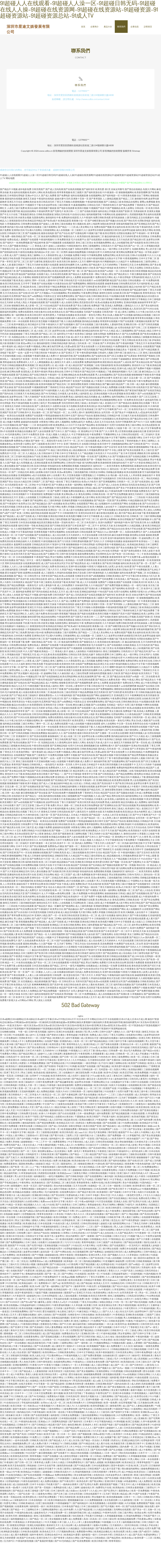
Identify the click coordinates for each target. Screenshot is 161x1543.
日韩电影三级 (22, 1076)
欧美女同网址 (69, 503)
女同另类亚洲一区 (129, 1293)
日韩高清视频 (20, 548)
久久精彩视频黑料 (22, 529)
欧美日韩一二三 (71, 211)
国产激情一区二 (38, 441)
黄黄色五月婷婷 (12, 406)
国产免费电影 (63, 195)
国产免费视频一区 (117, 1135)
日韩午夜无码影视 (68, 554)
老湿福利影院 (101, 1198)
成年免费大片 (39, 1400)
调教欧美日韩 (143, 453)
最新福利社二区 (54, 1073)
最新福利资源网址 (9, 312)
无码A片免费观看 (59, 1208)
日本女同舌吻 (76, 1494)
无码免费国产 (105, 1129)
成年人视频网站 (62, 422)
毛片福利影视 (143, 283)
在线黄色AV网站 (134, 1035)
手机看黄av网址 (145, 1519)
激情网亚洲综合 (93, 412)
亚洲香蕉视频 (40, 532)
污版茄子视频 (41, 1293)
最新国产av (69, 1293)
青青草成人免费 (42, 1462)
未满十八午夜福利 (48, 1113)
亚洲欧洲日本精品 (41, 1195)
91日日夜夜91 (24, 1110)
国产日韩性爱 (88, 287)
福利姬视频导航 (94, 214)
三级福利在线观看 (126, 507)
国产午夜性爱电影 (131, 1220)
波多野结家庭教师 (18, 607)
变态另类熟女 (45, 1299)
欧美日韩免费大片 (76, 1403)
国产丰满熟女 (58, 485)
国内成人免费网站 (50, 437)
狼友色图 (149, 1506)
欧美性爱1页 (7, 1290)
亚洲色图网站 (47, 1158)
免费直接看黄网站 (34, 1041)
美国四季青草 (40, 1258)
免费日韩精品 (28, 830)
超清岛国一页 (47, 1252)
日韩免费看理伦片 (75, 1462)
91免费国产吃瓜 (99, 1321)
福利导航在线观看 (39, 513)
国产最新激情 (31, 428)
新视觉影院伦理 (17, 221)
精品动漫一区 (11, 268)
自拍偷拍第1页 (55, 1242)
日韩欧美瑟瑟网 (117, 1321)
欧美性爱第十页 (103, 287)
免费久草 (68, 1321)
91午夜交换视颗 (91, 1447)
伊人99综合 (76, 1447)
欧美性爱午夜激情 (121, 1066)
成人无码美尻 (73, 1224)
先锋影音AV (74, 1315)
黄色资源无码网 (105, 560)
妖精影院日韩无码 (113, 230)
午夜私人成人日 (65, 1145)
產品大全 (108, 26)
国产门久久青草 (106, 431)
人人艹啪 (34, 1167)
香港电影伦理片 (17, 205)
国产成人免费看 (48, 195)
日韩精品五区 (41, 1126)
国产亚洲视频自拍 (148, 1431)
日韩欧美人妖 (21, 1396)
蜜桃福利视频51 (120, 371)
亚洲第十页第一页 (80, 199)
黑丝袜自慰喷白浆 (117, 1148)
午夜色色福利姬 (143, 1164)
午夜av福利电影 (87, 1202)
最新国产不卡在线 (17, 1246)
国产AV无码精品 (49, 393)
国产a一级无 (151, 1327)
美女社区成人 (30, 1145)
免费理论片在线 (53, 1230)
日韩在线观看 (86, 532)
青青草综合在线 (110, 318)
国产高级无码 (133, 1268)
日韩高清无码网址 (136, 1296)
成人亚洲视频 (124, 337)
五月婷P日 (9, 1541)
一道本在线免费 (21, 1440)
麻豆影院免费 (83, 1073)
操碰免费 (120, 1261)
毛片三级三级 (134, 371)
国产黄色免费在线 (105, 1528)
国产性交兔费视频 (119, 494)
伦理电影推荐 (148, 1440)
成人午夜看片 (97, 381)
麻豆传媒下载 (139, 513)
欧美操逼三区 (91, 409)
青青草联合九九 (75, 1044)
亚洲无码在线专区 (87, 513)
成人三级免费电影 (81, 1349)
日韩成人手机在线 (149, 1525)
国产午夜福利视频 (125, 343)
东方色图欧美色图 (75, 406)
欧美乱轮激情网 (60, 271)
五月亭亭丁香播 (28, 283)
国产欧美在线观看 (132, 450)
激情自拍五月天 (10, 497)
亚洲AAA (144, 1180)
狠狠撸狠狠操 (72, 544)
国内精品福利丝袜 (90, 331)
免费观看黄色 (11, 1164)
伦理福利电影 (13, 1481)
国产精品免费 (73, 1428)
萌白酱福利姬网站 (131, 1469)
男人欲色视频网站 (104, 375)
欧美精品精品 (34, 393)
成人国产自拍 (47, 563)
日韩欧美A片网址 (151, 1497)
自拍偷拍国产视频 (37, 1409)
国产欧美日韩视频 (111, 563)
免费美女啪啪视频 (84, 1085)
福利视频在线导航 (131, 1522)
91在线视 (74, 1302)
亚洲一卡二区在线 (143, 1500)
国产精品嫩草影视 (64, 1082)
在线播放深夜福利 (32, 566)
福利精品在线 (79, 1469)
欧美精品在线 (24, 746)
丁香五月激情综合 (72, 481)
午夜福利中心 (123, 1151)
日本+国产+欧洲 (104, 1167)
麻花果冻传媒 (23, 598)
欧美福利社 (117, 1242)
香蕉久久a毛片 (60, 1302)
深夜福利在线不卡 (120, 463)
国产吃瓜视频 (112, 1478)
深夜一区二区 (153, 1186)
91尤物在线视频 (138, 1349)
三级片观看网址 (49, 227)
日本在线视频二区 (92, 1249)
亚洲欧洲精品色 (69, 375)
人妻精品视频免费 (144, 1406)
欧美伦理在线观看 (9, 519)
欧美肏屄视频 (138, 1117)
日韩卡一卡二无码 (133, 1497)
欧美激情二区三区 (70, 579)
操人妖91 (30, 1035)
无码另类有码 (68, 403)
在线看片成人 (43, 274)
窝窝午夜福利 (120, 1459)
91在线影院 (81, 1274)
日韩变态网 (48, 1098)
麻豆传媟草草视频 (120, 535)
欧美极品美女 (120, 349)
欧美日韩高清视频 (18, 617)
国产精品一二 (23, 368)
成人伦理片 (73, 1076)
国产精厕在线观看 (41, 780)
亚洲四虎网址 (103, 1371)
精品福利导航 (11, 1173)
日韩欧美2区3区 (140, 582)
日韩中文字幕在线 (47, 1060)
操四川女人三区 (134, 353)
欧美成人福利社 (24, 280)
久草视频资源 (7, 1293)
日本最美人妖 (64, 393)
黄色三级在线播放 (63, 224)
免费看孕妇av (37, 1261)
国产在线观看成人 (43, 535)
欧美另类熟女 (143, 236)
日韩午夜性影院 (44, 1362)
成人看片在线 (72, 592)
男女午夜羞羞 (29, 868)
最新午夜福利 (19, 1409)
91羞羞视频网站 (79, 205)
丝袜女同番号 (117, 189)
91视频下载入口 (136, 1236)
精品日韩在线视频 (80, 1453)
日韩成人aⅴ (7, 1500)
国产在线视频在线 (107, 488)
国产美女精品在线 (141, 362)
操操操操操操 (77, 488)
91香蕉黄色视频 (128, 195)
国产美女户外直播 (125, 488)
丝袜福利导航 (81, 585)
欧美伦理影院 (109, 233)
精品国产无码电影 (45, 459)
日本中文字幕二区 (147, 258)
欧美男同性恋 (68, 1283)
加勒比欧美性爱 (108, 224)
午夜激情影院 (36, 494)
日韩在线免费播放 (9, 327)
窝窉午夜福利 (41, 371)
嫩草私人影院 (45, 1302)
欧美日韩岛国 (101, 1085)
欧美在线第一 (81, 315)
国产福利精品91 (81, 1503)
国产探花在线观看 (15, 1051)
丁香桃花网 (12, 1384)
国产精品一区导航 (143, 252)
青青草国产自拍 (92, 1110)
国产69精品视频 (26, 768)
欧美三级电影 (32, 1491)
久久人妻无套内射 (115, 1277)
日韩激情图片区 (70, 513)
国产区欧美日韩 (138, 522)
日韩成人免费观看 (32, 1239)
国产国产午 (67, 1286)
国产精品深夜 (79, 1079)
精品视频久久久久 (33, 1205)
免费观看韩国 (127, 466)
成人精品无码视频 (38, 507)
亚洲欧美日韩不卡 (135, 1444)
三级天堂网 (45, 1378)
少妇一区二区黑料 (59, 252)
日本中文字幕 (129, 1192)
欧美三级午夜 (141, 1091)
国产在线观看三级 (112, 1123)
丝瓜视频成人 (153, 573)
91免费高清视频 (24, 349)
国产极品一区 (20, 576)
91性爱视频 (116, 1371)
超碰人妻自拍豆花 (15, 1117)
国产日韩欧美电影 (75, 1176)
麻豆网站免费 (13, 371)
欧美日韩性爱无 (114, 1208)
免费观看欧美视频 (70, 466)
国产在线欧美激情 (88, 211)
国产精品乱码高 (119, 497)
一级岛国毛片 (15, 359)
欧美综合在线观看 (16, 415)
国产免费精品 (97, 1252)
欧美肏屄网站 (154, 343)
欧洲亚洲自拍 (106, 362)
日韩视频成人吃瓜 (99, 1239)
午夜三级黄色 (45, 582)
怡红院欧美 (78, 1516)
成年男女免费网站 (108, 519)
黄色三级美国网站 (43, 1516)
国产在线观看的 (94, 239)
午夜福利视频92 (47, 239)
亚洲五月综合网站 (11, 469)
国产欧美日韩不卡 (118, 1189)
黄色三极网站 (34, 255)
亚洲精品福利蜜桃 (32, 381)
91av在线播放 (129, 1374)
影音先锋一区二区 (30, 1057)
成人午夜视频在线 (141, 1484)
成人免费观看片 (114, 1346)
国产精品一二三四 (66, 227)
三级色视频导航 (80, 472)
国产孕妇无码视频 (139, 1302)
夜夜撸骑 (89, 1384)
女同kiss (45, 1403)
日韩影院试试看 (99, 1161)
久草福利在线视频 (63, 573)
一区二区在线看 (121, 271)
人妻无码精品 (131, 217)
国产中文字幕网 (106, 409)
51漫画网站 (137, 1409)
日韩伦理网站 (60, 1271)
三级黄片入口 (81, 230)
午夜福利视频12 (96, 447)
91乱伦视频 (76, 1088)
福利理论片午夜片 (66, 334)
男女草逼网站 (125, 1334)
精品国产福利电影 (27, 274)
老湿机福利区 (123, 1117)
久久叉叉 (116, 1522)
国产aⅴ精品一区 (137, 1264)
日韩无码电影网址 (74, 1110)
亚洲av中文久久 (33, 195)
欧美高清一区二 (138, 478)
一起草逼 (63, 1374)
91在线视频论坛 (108, 419)
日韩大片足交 (120, 1236)
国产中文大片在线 (9, 214)
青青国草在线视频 (109, 321)
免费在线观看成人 (77, 491)
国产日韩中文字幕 (142, 1334)
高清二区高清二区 (92, 1519)
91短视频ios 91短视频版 (130, 1088)
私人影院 (72, 1107)
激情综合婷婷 (97, 428)
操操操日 (40, 1164)
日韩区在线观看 (135, 1290)
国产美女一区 (139, 1510)
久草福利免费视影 (133, 1516)
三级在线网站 (49, 1101)
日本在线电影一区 (38, 1500)
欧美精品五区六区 (66, 1123)
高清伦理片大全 (105, 1079)
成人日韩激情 (34, 856)
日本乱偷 (81, 1346)
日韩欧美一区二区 (125, 1054)
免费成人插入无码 (99, 1035)
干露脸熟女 (80, 1117)
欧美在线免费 (66, 305)
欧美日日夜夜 (41, 1044)
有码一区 (120, 1506)
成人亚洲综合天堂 (90, 1038)
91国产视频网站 (51, 1431)
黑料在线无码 (82, 390)
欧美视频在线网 (113, 1462)
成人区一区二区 (58, 1403)
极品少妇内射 (135, 287)
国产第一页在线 (110, 337)
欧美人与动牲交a (19, 1378)
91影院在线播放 (26, 252)
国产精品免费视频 (16, 585)
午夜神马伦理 (110, 1513)
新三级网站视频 (46, 428)
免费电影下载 (97, 305)
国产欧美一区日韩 (121, 554)
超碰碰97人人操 (114, 1428)
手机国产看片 (150, 1516)
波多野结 (60, 1236)
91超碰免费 (67, 1268)
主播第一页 (48, 1437)
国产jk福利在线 (99, 356)
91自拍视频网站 (59, 293)
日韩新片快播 (101, 1158)
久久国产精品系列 (124, 1233)
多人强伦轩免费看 (13, 1428)
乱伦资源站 (60, 1151)
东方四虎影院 (11, 485)
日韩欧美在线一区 (101, 494)
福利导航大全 (87, 1135)
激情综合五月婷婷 (77, 1101)
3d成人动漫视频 (24, 356)
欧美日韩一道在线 (56, 1412)
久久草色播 (77, 1305)
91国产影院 (53, 1387)
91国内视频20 (151, 1274)
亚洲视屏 (8, 1176)
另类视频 (82, 1296)
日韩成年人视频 (105, 353)
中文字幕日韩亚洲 (15, 1381)
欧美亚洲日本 (13, 1060)
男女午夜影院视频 (127, 1305)
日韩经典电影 (11, 1085)
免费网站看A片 (78, 340)
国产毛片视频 (107, 1506)
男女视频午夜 (98, 1497)
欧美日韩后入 (15, 1469)
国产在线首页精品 (152, 390)
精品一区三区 (53, 1164)
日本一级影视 (114, 1186)
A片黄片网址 (89, 1246)
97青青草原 (129, 1158)
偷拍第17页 (81, 1032)
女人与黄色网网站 (64, 1098)
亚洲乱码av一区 (50, 1239)
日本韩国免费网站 (20, 1312)
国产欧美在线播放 (149, 334)
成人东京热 (74, 1440)
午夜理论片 (18, 1431)
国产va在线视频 (145, 393)
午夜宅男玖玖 (131, 1308)
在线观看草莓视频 (151, 1217)
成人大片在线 (22, 1249)
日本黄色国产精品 (71, 1506)
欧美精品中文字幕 (149, 1123)
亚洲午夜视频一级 (95, 1400)
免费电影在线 (60, 1488)
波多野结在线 (15, 397)
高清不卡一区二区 (32, 437)
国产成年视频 (19, 1170)
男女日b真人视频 (110, 315)
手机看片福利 (109, 1117)
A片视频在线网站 (31, 720)
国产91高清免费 (42, 1346)
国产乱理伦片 (110, 1491)
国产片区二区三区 (90, 519)
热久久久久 (79, 1214)
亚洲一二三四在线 (136, 497)
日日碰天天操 (127, 415)
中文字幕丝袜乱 (76, 1142)
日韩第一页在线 (35, 299)
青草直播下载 (18, 642)
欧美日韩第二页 (14, 287)
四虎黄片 (114, 1101)
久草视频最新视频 (138, 1456)
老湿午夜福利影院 (116, 538)
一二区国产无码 (68, 1431)
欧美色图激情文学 (109, 1098)
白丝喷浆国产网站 (119, 503)
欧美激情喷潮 (104, 463)
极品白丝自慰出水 (150, 296)
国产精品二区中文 (24, 560)
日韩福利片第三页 (16, 233)
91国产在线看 (140, 1494)
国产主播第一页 (73, 327)
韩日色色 (133, 1198)
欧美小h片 (113, 1293)
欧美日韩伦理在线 (36, 790)
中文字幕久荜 (149, 1318)
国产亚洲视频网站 (107, 481)
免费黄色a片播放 (22, 441)
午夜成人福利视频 (56, 1400)
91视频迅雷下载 (55, 321)
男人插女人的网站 (152, 510)
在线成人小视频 (7, 532)
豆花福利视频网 (27, 1091)
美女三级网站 (100, 529)
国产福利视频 (43, 1321)
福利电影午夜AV (122, 522)
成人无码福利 (142, 1095)
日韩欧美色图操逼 (45, 214)
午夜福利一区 (54, 375)
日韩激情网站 (49, 230)
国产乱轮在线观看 (33, 1475)
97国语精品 (114, 1239)
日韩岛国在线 (27, 406)
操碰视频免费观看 (93, 1374)
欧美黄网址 (142, 1205)
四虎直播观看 (148, 1384)
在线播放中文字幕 (120, 1082)
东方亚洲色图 (150, 1390)
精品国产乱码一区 (79, 447)
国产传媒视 (115, 1192)
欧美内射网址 (29, 896)
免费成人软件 (80, 1217)
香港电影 (79, 1098)
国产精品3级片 (112, 1214)
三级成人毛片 (112, 1359)
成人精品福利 (24, 1195)
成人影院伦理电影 (69, 1456)
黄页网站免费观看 (125, 252)
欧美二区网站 (23, 513)
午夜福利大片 (52, 324)
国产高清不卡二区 (38, 997)
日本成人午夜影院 (45, 409)
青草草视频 (35, 1456)
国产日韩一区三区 (69, 1057)
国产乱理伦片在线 (138, 1202)
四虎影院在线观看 (47, 1173)
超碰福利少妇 (34, 1296)
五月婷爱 (19, 1230)
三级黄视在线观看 (49, 1132)
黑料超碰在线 (9, 362)
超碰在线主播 (139, 431)
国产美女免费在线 (37, 1047)
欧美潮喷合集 (31, 384)
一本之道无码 (15, 437)
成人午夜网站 (24, 277)
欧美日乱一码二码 (17, 1098)
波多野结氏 (70, 1308)
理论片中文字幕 (9, 1088)
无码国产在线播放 (92, 312)
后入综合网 (67, 1525)
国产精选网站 (36, 500)
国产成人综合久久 (45, 1107)
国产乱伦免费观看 (131, 334)
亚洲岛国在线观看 (15, 1104)
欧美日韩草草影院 (49, 1381)
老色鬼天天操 (63, 337)
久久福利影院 (126, 1500)
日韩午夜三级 (120, 353)
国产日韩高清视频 (150, 324)
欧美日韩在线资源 (39, 510)
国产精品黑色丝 (78, 563)
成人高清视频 (140, 1359)
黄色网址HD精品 (108, 368)
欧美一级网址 (143, 1415)
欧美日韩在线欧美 (29, 419)
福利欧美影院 (31, 862)
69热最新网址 (131, 1481)
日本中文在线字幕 (47, 1466)
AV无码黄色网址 (13, 434)
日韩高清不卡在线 (137, 1148)
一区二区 (13, 1422)
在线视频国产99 (23, 1387)
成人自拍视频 (128, 1239)
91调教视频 (27, 1258)
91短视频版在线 (108, 1415)
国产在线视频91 (67, 324)
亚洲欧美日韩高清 (9, 1308)
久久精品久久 (64, 434)
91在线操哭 (122, 1264)
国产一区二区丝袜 (34, 711)
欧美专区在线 (123, 255)
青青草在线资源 (45, 1214)
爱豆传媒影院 (49, 1312)
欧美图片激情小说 (38, 959)
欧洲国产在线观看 (122, 582)
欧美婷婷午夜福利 (13, 1390)
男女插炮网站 (74, 293)
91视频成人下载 (103, 371)
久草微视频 (62, 1051)
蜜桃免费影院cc (19, 290)
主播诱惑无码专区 (110, 1110)
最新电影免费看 (23, 592)
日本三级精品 (39, 1198)
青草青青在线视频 (144, 318)
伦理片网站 (102, 1246)
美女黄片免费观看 (120, 1390)
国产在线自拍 (154, 274)
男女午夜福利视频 (20, 403)
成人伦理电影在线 (105, 1264)
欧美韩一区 (94, 1274)
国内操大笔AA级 (15, 227)
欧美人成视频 (45, 419)
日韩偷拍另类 (11, 1082)
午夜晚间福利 (79, 570)
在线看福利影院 (48, 1180)
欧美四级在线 (83, 236)
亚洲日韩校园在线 (41, 1318)
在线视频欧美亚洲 (66, 551)
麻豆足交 (91, 1079)
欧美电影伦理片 (55, 1249)
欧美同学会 (120, 1324)
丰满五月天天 (34, 1170)
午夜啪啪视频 (84, 1308)
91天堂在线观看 (90, 535)
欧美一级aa (5, 1472)
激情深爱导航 (13, 211)
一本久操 (109, 1324)
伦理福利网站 (86, 309)
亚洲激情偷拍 (86, 1189)
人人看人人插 (31, 975)
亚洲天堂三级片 (120, 378)
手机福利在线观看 (30, 1403)
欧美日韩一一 (113, 1418)
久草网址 (65, 1233)
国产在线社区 (24, 1400)
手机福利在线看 (28, 258)
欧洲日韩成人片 (92, 1044)
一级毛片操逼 (141, 585)
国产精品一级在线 (54, 481)
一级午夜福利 (6, 346)
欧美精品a (26, 1472)
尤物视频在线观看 (9, 1362)
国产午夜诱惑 (140, 548)
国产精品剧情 (58, 1384)
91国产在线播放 (51, 1456)
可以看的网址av (55, 1356)
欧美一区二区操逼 (91, 343)
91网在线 (62, 1180)
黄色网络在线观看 (95, 491)
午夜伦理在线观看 (11, 340)
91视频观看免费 (39, 387)
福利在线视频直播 (79, 195)
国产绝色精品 (47, 1117)
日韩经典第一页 (78, 1091)
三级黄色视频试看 (62, 1516)
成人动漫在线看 (26, 692)
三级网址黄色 (125, 1280)
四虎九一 (13, 1494)
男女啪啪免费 (54, 403)
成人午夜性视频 (40, 516)
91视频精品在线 (33, 777)
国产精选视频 (52, 290)
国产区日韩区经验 (87, 1337)
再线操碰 (31, 1466)
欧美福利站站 (123, 419)
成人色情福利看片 (83, 1525)
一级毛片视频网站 (43, 560)
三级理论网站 (150, 261)
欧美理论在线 (141, 1396)
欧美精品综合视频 (64, 1158)
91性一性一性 (121, 1302)
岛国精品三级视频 (141, 337)
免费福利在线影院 (70, 217)
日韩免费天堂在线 (28, 1113)
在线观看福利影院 (32, 563)
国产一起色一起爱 (20, 353)
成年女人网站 (153, 1148)
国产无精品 (123, 1437)
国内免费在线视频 (67, 1167)
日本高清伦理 (73, 1396)
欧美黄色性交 (38, 1528)
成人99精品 (127, 1472)
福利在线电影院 (10, 588)
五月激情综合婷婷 (97, 1060)
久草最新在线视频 (50, 381)
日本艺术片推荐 (33, 1051)
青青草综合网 (36, 884)
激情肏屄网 (115, 1406)
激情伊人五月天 (78, 261)
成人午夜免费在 (113, 1211)
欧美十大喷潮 (23, 1415)
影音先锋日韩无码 (52, 1170)
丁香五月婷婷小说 (63, 428)
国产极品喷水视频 (72, 349)
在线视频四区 (68, 243)
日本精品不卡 (59, 359)
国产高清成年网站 (98, 1148)
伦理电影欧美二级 (125, 1120)
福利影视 (114, 1378)
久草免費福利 (11, 1038)
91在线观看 (19, 1035)
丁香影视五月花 (7, 249)
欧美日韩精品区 (153, 525)
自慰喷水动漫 (59, 406)
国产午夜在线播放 (107, 510)
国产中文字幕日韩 (130, 576)
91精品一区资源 (14, 1205)
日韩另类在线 (123, 478)
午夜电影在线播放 (66, 315)
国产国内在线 (6, 393)
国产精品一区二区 (39, 1519)
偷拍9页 (136, 1356)
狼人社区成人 (40, 378)
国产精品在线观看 (133, 1242)
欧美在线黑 (119, 1532)
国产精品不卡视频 (9, 189)
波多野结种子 (65, 381)
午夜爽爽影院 (109, 290)
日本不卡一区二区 (71, 441)
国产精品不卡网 (66, 1211)
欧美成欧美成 (9, 491)
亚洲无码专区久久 (29, 840)
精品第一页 (33, 1132)
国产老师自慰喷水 (133, 551)
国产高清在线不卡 (70, 378)
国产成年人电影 (55, 309)
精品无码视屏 (151, 1409)
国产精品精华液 (37, 243)
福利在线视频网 (136, 1041)
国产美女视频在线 (117, 1387)
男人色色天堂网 (27, 1362)
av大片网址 (154, 1359)
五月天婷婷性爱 (128, 236)
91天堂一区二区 (17, 453)
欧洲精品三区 (24, 519)
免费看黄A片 (45, 1283)
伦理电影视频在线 (73, 1249)
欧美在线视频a (151, 554)
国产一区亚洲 (39, 1387)
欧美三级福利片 (30, 695)
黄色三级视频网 (27, 1447)
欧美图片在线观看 (50, 265)
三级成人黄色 (77, 1478)
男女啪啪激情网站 (108, 400)
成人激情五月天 (58, 362)
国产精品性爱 (91, 1098)
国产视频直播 (85, 1434)
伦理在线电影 (124, 327)
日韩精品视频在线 (120, 1349)
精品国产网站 (65, 290)
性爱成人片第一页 (28, 1085)
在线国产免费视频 (61, 258)
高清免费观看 (70, 538)
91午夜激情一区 (110, 192)
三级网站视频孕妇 (49, 1510)
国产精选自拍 (125, 403)
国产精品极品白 (40, 503)
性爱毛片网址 (11, 1503)
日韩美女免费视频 (70, 1415)
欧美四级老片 (102, 425)
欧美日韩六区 (34, 1101)
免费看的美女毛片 (71, 1334)
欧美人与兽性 (38, 988)
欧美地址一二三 (146, 541)
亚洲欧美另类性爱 (75, 1384)
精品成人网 (126, 1494)
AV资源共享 (126, 1359)
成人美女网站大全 (85, 227)
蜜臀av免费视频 (147, 202)
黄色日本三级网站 (122, 1076)
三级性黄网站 (107, 1396)
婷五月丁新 (89, 1051)
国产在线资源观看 (40, 1415)
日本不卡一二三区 (9, 1371)
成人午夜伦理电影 (122, 277)
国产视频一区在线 (85, 456)
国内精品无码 (24, 1412)
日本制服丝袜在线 (90, 1220)
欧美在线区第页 (142, 488)
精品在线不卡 (90, 1327)
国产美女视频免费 (38, 846)
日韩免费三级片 (25, 1233)
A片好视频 (130, 1503)
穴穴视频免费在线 (66, 1532)
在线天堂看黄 (26, 1384)
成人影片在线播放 (75, 510)
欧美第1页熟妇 (121, 570)
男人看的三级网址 (131, 1217)
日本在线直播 (45, 1224)
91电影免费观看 (141, 1076)
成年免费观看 (103, 1113)
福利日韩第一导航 (27, 525)
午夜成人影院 (34, 478)
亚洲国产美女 (6, 481)
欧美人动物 (132, 1532)
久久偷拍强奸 (39, 268)
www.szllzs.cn (46, 151)
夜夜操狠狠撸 (26, 1066)
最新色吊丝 (99, 1418)
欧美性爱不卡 (153, 1368)
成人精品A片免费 (22, 346)
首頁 (83, 26)
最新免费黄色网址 (86, 554)
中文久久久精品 (152, 1195)
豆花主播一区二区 (138, 378)
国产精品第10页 (138, 239)
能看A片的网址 (101, 1525)
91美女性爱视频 (115, 393)
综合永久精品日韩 (22, 481)
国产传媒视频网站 (110, 1447)
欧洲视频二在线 (92, 365)
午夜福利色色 (146, 227)
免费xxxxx (45, 1202)
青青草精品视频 (133, 296)
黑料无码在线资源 (13, 563)
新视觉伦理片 (49, 261)
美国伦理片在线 (54, 441)
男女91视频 (144, 1145)
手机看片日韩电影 (94, 1516)
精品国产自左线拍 (118, 280)
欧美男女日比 (25, 503)
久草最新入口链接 (113, 428)
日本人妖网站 (81, 265)
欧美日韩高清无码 (45, 202)
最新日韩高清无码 (56, 327)
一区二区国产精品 (43, 1038)
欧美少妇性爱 (125, 566)
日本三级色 (31, 1242)
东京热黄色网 (111, 1500)
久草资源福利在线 (28, 1173)
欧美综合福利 (31, 208)
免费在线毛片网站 (104, 277)
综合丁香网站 (143, 195)
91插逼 (153, 1255)
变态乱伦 (115, 1220)
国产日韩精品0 (39, 1425)
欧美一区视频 (92, 1299)
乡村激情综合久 (34, 1340)
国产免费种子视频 (142, 368)
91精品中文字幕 (31, 956)
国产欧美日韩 (6, 548)
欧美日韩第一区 (18, 1406)
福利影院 (55, 1415)
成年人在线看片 (54, 475)
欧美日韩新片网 (100, 1541)
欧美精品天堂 (144, 485)
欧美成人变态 (19, 1101)
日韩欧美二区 (136, 516)
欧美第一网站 (93, 274)
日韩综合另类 (54, 249)
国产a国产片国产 (8, 513)
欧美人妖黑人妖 (110, 566)
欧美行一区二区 (76, 522)
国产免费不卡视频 (59, 491)
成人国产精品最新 (52, 1334)
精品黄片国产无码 (57, 1425)
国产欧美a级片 (50, 221)
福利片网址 (58, 1378)
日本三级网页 (152, 544)
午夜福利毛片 (151, 1290)
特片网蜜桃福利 (108, 261)
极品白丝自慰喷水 (40, 950)
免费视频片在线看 (52, 494)
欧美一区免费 (124, 400)
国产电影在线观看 (66, 208)
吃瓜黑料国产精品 (18, 296)
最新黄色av (124, 1491)
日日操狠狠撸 (17, 1453)
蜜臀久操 (101, 1387)
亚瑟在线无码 (38, 570)
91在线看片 (110, 1091)
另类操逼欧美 (139, 211)
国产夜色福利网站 (95, 1478)
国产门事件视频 (74, 1437)
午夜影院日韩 (84, 1431)
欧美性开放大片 (139, 409)
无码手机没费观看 (47, 1497)
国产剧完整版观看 (151, 1277)
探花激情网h (14, 1123)
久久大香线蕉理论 (50, 255)
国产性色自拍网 (145, 1211)
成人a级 (96, 1381)
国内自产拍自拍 (85, 415)
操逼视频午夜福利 (118, 1154)
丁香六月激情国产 (32, 397)
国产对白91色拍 (120, 1286)
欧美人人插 (5, 1170)
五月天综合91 (31, 1148)
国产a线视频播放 (97, 576)
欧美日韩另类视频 (75, 359)
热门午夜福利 (7, 1462)
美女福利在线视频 (18, 192)
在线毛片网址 (141, 1299)
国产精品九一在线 (34, 796)
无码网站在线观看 (122, 1510)
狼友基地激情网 (65, 1085)
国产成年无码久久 (30, 1180)
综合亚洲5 (148, 1428)
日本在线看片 (132, 397)
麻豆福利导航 (79, 1324)
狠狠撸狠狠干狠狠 (140, 375)
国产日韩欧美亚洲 (58, 525)
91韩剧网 (4, 1258)
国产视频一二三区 (27, 425)
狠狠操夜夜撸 (18, 604)
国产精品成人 (26, 1371)
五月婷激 (58, 1308)
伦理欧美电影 (144, 221)
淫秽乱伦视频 (71, 1444)
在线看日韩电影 (89, 444)
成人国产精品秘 (85, 1283)
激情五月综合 (149, 1032)
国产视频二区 (139, 573)
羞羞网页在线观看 (22, 544)
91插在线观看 (137, 1113)
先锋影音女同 (81, 576)
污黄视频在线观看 (143, 321)
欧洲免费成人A (60, 425)
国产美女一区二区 (42, 962)
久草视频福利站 (12, 224)
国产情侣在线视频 (90, 400)
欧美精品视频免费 (127, 1519)
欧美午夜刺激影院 (105, 1352)
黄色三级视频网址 (91, 246)
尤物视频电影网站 (120, 444)
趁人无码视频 (65, 255)
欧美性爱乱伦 (30, 1497)
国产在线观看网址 (94, 1176)
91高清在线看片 (85, 280)
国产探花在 (152, 1117)
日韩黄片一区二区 (125, 481)
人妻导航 (105, 1220)
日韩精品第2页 (82, 507)
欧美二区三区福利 (13, 456)
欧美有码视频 (45, 384)
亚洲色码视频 (130, 302)
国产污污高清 (63, 541)
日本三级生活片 (144, 1362)
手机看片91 (62, 1066)
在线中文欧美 (49, 472)
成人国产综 (128, 1406)
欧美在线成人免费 (49, 1161)
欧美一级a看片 (13, 1488)
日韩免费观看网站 (116, 390)
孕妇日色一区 (109, 459)
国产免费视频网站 (77, 283)
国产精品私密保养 (141, 1425)
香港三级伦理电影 (143, 1475)
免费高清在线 (6, 541)
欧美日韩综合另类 (48, 1374)
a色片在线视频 (39, 475)
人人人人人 (86, 1428)
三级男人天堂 (72, 1135)
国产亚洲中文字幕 (20, 1327)
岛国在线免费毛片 (133, 532)
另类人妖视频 (80, 1290)
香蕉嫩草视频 (90, 1459)
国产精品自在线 (35, 554)
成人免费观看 (75, 1519)
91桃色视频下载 (8, 280)
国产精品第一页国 (102, 500)
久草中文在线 (45, 359)
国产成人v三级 (10, 378)
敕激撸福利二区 (25, 331)
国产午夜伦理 (11, 274)
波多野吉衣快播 (83, 1082)
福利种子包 (18, 1274)
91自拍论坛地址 (78, 214)
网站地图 (10, 178)
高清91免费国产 (106, 522)
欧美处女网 (140, 1513)
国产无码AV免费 (99, 1450)
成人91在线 (48, 1205)
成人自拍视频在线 (75, 588)
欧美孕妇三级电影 (84, 334)
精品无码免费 (61, 397)
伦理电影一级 (116, 551)
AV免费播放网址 (150, 1167)
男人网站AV (20, 1047)
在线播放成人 (58, 560)
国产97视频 (38, 1255)
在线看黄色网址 (110, 1170)
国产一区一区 (23, 510)
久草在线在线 (117, 441)
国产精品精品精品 (9, 277)
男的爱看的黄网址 (78, 1148)
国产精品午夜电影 (105, 268)
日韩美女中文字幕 (34, 1236)
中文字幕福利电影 (24, 532)
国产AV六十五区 (141, 422)
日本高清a (5, 1528)
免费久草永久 (20, 400)
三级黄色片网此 (80, 1173)
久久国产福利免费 (144, 1120)
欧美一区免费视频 (140, 1491)
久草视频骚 (44, 1208)
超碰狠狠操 (27, 1142)
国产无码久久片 (96, 541)
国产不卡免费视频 (138, 570)
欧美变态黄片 (138, 400)
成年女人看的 (54, 579)
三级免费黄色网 (70, 1409)
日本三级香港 (7, 1286)
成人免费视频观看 (54, 1261)
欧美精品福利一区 (28, 1283)
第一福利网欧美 (19, 315)
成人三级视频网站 (124, 331)
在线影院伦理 (90, 1271)
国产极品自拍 (90, 271)
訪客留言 (148, 26)
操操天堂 (85, 1076)
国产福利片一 (9, 243)
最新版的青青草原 (84, 1268)
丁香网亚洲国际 (27, 1189)
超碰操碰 (47, 1472)
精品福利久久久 (25, 327)
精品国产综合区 (73, 387)
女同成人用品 (20, 302)
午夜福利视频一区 (145, 1337)
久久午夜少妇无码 (144, 312)
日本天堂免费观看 (43, 1393)
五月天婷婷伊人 (73, 535)
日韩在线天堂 (70, 280)
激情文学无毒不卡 (47, 1469)
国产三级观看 (38, 444)
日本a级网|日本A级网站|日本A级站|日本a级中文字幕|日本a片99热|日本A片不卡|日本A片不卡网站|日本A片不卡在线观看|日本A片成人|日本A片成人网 (73, 1019)
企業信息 (134, 26)
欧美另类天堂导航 (73, 1393)
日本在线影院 (30, 1469)
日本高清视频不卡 (20, 494)
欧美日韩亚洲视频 (138, 271)
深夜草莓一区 (86, 1456)
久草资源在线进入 (34, 1522)
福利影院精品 (13, 450)
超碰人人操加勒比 (57, 246)
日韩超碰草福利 (120, 1274)
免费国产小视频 (105, 582)
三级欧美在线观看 (137, 1154)
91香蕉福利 (129, 1107)
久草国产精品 (66, 570)
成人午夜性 (140, 1176)
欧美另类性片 (120, 268)
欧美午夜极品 (31, 783)
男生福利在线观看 (152, 214)
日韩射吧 (50, 1528)
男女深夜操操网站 (84, 469)
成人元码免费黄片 (66, 585)
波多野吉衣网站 (15, 648)
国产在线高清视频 (72, 189)
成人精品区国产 (76, 365)
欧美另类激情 (122, 290)
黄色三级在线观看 (152, 353)
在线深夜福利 (72, 532)
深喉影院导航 (27, 450)
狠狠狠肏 (55, 1233)
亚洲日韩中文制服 (114, 1481)
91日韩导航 (12, 1283)
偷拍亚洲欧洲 (74, 1425)
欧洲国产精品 (69, 1390)
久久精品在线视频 (103, 1510)
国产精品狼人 (9, 516)
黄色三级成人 (81, 403)
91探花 (112, 1173)
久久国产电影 (9, 463)
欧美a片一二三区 (106, 1095)
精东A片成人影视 (128, 1145)
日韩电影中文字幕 (31, 1227)
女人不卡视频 (14, 488)
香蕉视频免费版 (26, 922)
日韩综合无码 (93, 205)
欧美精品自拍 (51, 1330)
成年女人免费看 (73, 277)
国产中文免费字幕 (132, 557)
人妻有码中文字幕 (54, 280)
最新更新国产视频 (109, 1484)
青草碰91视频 (11, 1318)
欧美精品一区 (45, 1428)
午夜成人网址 (106, 274)
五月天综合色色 (107, 422)
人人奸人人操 (15, 566)
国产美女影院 (58, 1195)
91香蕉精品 (118, 1315)
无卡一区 (64, 1330)
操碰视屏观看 (107, 570)
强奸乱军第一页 (52, 1129)
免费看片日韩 (70, 557)
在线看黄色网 (22, 1506)
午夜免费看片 (96, 434)
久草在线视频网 (68, 1337)
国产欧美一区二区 (20, 1167)
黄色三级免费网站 (121, 1057)
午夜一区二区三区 (131, 428)
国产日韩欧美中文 (22, 412)
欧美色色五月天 (48, 1532)
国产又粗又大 (13, 1158)
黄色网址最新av (46, 1151)
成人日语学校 (56, 1120)
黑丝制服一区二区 (41, 588)
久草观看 (105, 1440)
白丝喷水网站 (32, 1202)
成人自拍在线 (107, 1233)
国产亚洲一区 (47, 1359)
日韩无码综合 (151, 1271)
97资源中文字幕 (58, 544)
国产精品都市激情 (138, 290)
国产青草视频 (105, 1459)
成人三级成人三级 (80, 1359)
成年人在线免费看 (75, 362)
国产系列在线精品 (40, 592)
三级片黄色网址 (101, 324)
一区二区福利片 (147, 434)
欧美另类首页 (56, 1371)
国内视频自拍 (34, 548)
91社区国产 (31, 1453)
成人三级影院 (47, 573)
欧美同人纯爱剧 (18, 1063)
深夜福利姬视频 (96, 1324)
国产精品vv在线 (151, 1051)
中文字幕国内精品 (104, 1422)
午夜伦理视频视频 (75, 1412)
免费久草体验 (13, 1142)
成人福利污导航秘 (58, 1189)
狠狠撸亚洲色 (18, 305)
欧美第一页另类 (30, 359)
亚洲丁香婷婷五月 (72, 444)
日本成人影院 (131, 1434)
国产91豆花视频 (104, 1236)
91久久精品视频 (40, 1110)
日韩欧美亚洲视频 (120, 309)
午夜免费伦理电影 (90, 293)
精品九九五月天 (153, 277)
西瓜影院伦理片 (87, 302)
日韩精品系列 (44, 1305)
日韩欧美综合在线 (84, 1158)
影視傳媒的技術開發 (63, 151)
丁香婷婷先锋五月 (109, 205)
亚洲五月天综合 (14, 202)
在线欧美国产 (17, 1271)
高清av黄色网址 (64, 472)
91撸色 (129, 1321)
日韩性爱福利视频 (80, 541)
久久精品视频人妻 (136, 525)
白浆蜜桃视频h (78, 202)
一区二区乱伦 (22, 1261)
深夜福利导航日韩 (78, 1513)
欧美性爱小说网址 (22, 444)
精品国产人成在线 (122, 362)
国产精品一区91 (100, 1308)
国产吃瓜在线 (86, 1409)
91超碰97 (62, 1101)
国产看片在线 (57, 1135)
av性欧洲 (60, 1528)
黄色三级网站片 (82, 1321)
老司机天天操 (106, 525)
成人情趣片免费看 (11, 422)
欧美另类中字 (104, 444)
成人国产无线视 (24, 516)
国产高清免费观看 (81, 1541)
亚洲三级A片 (123, 1173)
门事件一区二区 (12, 318)
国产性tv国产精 (29, 1302)
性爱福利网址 (150, 1535)
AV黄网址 (79, 1145)
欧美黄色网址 (132, 1180)
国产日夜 (45, 1491)
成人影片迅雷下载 (111, 1469)
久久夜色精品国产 (102, 309)
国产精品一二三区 (32, 730)
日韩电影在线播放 (113, 541)
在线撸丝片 (69, 1073)
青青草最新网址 (60, 419)
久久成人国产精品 (66, 390)
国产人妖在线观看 (42, 431)
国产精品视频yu (152, 1343)
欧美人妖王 (106, 1076)
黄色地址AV (66, 1381)
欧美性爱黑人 (49, 315)
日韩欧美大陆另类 (39, 1440)
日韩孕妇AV (53, 1047)
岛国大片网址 (120, 1069)
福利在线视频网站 (128, 1038)
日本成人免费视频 (109, 387)
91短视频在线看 (117, 296)
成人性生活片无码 (125, 1312)
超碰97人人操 (45, 1054)
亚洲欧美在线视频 (135, 1315)
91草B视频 (119, 1422)
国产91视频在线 (37, 802)
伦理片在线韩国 (117, 425)
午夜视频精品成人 (118, 544)
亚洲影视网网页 (21, 1365)
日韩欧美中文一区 (119, 1330)
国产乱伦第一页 (27, 1494)
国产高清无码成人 (27, 409)
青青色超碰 (72, 1035)
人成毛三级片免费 (16, 208)
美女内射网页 (104, 406)
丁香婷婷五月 (141, 205)
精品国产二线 (122, 384)
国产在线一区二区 (32, 236)
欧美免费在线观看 (86, 375)
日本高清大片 (100, 453)
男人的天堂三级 (153, 249)
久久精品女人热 (33, 453)
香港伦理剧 (125, 1478)
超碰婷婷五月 (79, 290)
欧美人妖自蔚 (54, 529)
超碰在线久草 (88, 1488)
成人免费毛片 (31, 890)
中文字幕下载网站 (118, 437)
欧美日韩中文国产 (68, 415)
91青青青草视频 (130, 491)
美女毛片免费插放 (133, 1051)
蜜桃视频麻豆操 (62, 340)
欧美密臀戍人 (148, 1227)
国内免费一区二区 (129, 1447)
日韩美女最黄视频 (135, 1488)
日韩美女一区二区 (109, 1145)
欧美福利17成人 (96, 403)
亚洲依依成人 (61, 1148)
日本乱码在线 (78, 1233)
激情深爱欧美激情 (79, 384)
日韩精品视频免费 (16, 365)
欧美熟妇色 (119, 1488)
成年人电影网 (93, 224)
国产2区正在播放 (115, 356)
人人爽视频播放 (42, 362)
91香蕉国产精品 (42, 557)
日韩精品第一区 (89, 1069)
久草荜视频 (84, 1365)
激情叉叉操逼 (29, 199)
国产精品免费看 (126, 205)
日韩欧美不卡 (24, 1425)
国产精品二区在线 (13, 381)
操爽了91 (8, 1396)
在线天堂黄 (28, 1488)
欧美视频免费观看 (9, 1091)
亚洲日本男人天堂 (98, 1255)
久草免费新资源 (62, 239)
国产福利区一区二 (13, 1079)
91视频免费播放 (150, 1189)
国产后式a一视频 (121, 1368)
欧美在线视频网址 (122, 365)
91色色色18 (104, 1057)
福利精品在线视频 (142, 315)
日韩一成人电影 (137, 384)
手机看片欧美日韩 (9, 217)
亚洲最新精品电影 (15, 1340)
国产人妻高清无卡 (43, 406)
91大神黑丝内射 (108, 252)
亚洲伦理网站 (36, 1129)
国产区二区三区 (21, 261)
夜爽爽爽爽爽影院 (40, 984)
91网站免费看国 (130, 1431)
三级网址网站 (66, 1343)
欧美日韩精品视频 (47, 1349)
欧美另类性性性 (59, 1076)
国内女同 (39, 1211)
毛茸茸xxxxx (14, 1227)
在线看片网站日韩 (127, 387)
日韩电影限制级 (95, 1403)
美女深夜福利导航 (83, 1475)
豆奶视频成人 (97, 1453)
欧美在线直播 (75, 1280)
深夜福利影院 (11, 570)
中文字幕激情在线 (80, 434)
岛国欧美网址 (138, 249)
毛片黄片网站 (54, 507)
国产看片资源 (134, 1032)
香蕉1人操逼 (31, 1374)
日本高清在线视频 (27, 522)
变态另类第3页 (74, 287)
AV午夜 (16, 1472)
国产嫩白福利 (109, 384)
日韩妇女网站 (144, 1374)
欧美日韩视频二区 (63, 1217)
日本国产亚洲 (85, 1418)
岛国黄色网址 (38, 217)
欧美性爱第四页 (39, 309)
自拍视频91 (98, 1211)
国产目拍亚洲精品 (118, 1198)
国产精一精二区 (76, 271)
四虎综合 (80, 1123)
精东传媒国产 (134, 1139)
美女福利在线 (118, 227)
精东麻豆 (10, 1415)
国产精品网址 (88, 425)
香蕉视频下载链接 (47, 208)
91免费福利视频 (21, 689)
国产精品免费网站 (91, 368)
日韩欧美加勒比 (113, 576)
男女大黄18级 (7, 1044)
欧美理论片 (143, 1305)
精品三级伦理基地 (59, 450)
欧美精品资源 (42, 525)
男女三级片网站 (23, 1220)
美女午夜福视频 (130, 1183)
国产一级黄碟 (87, 1236)
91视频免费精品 (102, 1343)
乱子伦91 (103, 1063)
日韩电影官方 (32, 1154)
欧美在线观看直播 (133, 472)
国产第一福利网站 (51, 1286)
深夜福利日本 (21, 1500)
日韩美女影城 (22, 507)
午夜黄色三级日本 (106, 1151)
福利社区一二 (99, 466)
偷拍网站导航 (154, 1104)
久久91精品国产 (96, 585)
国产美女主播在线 (82, 305)
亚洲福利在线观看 (9, 525)
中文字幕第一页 (42, 1384)
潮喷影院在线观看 (95, 283)
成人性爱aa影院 (68, 346)
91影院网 (12, 1208)
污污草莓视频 (138, 1368)
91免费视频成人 (58, 588)
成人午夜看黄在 (94, 563)
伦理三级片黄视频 (104, 299)
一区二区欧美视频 (97, 1217)
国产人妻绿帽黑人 (47, 1478)
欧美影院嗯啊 (141, 192)
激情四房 (10, 1233)
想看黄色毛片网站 (49, 1324)
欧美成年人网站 (35, 192)
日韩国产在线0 (35, 1434)
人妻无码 (149, 1365)
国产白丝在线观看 (67, 1113)
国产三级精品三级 (112, 202)
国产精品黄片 (95, 265)
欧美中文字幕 (58, 1202)
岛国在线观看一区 (140, 560)
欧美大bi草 (35, 1286)
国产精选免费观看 (46, 1123)
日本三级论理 (110, 1519)
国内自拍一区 (116, 469)
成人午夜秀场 (17, 1374)
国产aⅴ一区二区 (136, 246)
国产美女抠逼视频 (151, 1135)
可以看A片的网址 (33, 230)
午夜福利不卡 (75, 1271)
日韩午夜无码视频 (38, 1032)
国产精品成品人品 (124, 1396)
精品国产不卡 (55, 513)
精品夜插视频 (6, 576)
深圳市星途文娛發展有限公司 (87, 151)
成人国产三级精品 (18, 255)
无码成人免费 (47, 566)
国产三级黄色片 (7, 349)
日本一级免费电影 (86, 1113)
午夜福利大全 (54, 353)
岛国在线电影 (88, 1528)
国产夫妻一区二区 (75, 1400)
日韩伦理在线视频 (105, 1142)
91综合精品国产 (51, 305)
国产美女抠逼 (135, 1129)
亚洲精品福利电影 (88, 592)
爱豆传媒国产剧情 (13, 573)
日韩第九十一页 (69, 1365)
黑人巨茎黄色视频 (124, 431)
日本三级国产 (103, 1242)
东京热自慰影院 (149, 425)
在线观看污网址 (134, 437)
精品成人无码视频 (125, 459)
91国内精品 (145, 1183)
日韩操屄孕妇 (97, 1359)
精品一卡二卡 (137, 554)
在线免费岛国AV (68, 1192)
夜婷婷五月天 (62, 1447)
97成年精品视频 (109, 1334)
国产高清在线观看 (9, 331)
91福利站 (14, 1258)
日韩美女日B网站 (97, 472)
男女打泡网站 (109, 1205)
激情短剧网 (43, 1264)
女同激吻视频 (104, 1286)
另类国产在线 (78, 1340)
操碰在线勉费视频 (77, 252)
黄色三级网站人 (149, 441)
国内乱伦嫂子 (68, 249)
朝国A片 (71, 1346)
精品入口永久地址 (106, 1337)
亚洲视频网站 (24, 475)
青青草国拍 (114, 1541)
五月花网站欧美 (44, 497)
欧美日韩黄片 (9, 368)
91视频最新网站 (139, 1066)
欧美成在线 (39, 1073)
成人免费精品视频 (45, 1091)
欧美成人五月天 (57, 592)
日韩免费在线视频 (29, 224)
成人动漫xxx (72, 1491)
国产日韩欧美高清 (24, 447)
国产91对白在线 (151, 309)
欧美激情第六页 (30, 969)
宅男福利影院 (138, 277)
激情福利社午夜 (53, 217)
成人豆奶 (89, 1142)
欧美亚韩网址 (116, 302)
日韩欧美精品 (95, 384)
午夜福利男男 (43, 211)
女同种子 (34, 1076)
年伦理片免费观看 (9, 1126)
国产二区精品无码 (20, 472)
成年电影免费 (24, 189)
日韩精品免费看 (33, 1104)
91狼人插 (17, 1211)
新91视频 (58, 1393)
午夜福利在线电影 (45, 199)
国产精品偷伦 (110, 1126)
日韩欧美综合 (154, 409)
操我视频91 (17, 1186)
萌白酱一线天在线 (119, 475)
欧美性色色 (91, 1368)
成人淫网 (38, 1066)
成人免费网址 (104, 397)
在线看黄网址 (93, 1340)
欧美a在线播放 (102, 302)
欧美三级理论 (64, 1469)
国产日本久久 (57, 431)
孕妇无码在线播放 (128, 1453)
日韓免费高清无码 (127, 283)
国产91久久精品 (107, 331)
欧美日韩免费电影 (54, 400)
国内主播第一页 (133, 538)
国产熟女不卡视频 (124, 412)
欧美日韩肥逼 (15, 1224)
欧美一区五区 (31, 1186)
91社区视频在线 (10, 425)
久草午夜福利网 (149, 1422)
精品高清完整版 (44, 522)
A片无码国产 (92, 1233)
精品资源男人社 (46, 365)
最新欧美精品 (100, 415)
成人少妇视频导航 (121, 243)
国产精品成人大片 (58, 1440)
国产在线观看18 (123, 1425)
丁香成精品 (88, 1393)
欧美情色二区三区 (96, 1208)
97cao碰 (95, 1076)
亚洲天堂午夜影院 (80, 1318)
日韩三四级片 (148, 1522)
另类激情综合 (135, 346)
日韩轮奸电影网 (131, 1208)
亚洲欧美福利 (93, 419)
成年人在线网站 (79, 318)
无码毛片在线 (11, 459)
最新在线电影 (47, 233)
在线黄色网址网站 (63, 1362)
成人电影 (4, 1330)
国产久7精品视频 (130, 1214)
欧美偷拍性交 (39, 1183)
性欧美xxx (33, 1406)
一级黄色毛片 (31, 585)
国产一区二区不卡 (90, 525)
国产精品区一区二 (58, 412)
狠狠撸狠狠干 (143, 1158)
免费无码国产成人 (13, 1145)
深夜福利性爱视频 (73, 268)
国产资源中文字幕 (61, 1088)
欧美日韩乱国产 (103, 497)
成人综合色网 (59, 535)
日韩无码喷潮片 (100, 1472)
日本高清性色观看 (59, 274)
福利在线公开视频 (107, 211)
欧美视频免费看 (69, 1129)
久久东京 (128, 1346)
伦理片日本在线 (46, 340)
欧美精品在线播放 (9, 475)
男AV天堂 (106, 1195)
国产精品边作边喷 (13, 551)
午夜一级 (22, 1032)
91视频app (48, 1475)
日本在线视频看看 (24, 557)
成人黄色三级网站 (126, 312)
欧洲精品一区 (127, 585)
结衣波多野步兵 (114, 1475)
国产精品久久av (100, 532)
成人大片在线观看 (88, 582)
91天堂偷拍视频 (8, 356)
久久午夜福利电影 (36, 290)
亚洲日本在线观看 (65, 1032)
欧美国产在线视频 (81, 381)
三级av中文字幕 (42, 805)
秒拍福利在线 (54, 466)
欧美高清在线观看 (14, 1337)
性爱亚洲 (84, 1035)
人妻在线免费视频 (91, 1522)
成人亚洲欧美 (140, 1418)
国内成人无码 (75, 343)
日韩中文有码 (34, 1098)
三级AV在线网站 (106, 1230)
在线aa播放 (14, 1450)
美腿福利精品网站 (30, 1359)
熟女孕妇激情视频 (124, 1142)
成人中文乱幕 (22, 249)
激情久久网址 (49, 337)
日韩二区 (66, 1170)
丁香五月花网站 (135, 268)
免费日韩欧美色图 (102, 217)
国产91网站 (68, 1274)
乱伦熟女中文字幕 (113, 258)
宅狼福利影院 (106, 365)
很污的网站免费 (89, 463)
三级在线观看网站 (89, 1415)
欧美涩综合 (140, 1472)
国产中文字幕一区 (9, 1189)
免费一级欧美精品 (13, 236)
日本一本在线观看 (20, 321)
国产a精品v (28, 1211)
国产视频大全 (104, 1368)
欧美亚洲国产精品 (25, 491)
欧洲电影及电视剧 (10, 1532)
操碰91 (17, 1214)
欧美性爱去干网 (57, 1044)
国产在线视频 (105, 1327)
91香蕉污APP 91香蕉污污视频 (45, 1365)
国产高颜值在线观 (91, 387)
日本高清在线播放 (40, 966)
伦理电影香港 (102, 544)
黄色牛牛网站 (22, 610)
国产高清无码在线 (54, 349)
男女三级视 (27, 1073)
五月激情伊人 (117, 1525)
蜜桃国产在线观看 (29, 239)
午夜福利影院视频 (94, 202)
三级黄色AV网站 (44, 1494)
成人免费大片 (52, 356)
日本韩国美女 (18, 582)
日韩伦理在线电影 (90, 1224)
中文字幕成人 (117, 1180)
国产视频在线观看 (77, 459)
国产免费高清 (36, 859)
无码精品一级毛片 (86, 299)
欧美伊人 (73, 1189)
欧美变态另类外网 (98, 1296)
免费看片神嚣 (79, 255)
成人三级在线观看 (68, 1296)
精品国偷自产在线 (32, 456)
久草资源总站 (137, 1437)
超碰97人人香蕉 (24, 661)
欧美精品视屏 (29, 774)
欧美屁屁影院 (141, 415)
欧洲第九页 (59, 1038)
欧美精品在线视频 (124, 1176)
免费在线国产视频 (103, 227)
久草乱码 (61, 1069)
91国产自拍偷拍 (15, 1148)
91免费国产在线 (85, 538)
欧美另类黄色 (113, 466)
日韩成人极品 (90, 488)
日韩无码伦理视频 (9, 309)
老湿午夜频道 (67, 1047)
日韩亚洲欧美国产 (105, 1384)
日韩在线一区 (141, 208)
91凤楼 (73, 1066)
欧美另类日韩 (63, 261)
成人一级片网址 (110, 249)
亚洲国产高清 (6, 412)
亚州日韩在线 (132, 1525)
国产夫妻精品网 (78, 233)
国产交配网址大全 (103, 456)
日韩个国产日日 (146, 1098)
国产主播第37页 (51, 554)
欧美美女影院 (84, 1497)
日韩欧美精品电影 (59, 343)
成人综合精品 (90, 548)
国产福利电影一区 (111, 195)
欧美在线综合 (116, 1308)
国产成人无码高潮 (54, 189)
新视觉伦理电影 (18, 1525)
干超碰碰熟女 (124, 359)
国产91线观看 (60, 1315)
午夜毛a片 (113, 1104)
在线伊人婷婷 (84, 1390)
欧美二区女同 (100, 538)
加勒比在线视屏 (29, 1060)
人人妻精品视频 (110, 199)
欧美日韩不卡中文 (54, 444)
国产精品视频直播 (121, 1113)
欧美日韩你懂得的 (15, 1069)
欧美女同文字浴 (62, 563)
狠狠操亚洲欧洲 (86, 1164)
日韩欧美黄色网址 (67, 1352)
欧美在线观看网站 (38, 249)
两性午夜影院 (67, 1255)
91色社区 (76, 1246)
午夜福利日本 (46, 1148)
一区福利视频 (135, 1274)
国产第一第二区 (53, 1274)
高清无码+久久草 (129, 1101)
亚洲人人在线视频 (27, 497)
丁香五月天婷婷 (33, 265)
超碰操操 (76, 1170)
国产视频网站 (62, 1154)
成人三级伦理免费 (55, 268)
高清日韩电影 (40, 466)
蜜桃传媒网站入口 (32, 1268)
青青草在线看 (26, 1126)
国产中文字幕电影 (39, 368)
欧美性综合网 (84, 557)
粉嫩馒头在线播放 (43, 1308)
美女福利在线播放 (95, 1214)
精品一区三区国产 (29, 469)
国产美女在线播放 (125, 548)
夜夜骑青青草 (115, 557)
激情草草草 (80, 1286)
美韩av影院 (98, 1434)
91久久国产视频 (10, 246)
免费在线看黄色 (25, 312)
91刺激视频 (63, 1478)
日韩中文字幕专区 (97, 1104)
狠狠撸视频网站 (126, 192)
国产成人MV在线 (101, 551)
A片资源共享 (19, 1296)
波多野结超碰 (128, 230)
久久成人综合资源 (17, 1352)
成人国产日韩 (140, 1340)
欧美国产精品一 (32, 821)
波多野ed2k (25, 1318)
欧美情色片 (12, 1066)
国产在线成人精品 (143, 331)
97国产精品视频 (87, 1264)
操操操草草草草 (145, 302)
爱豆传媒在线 (76, 1374)
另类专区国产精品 (50, 576)
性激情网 (5, 1378)
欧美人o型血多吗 (141, 412)
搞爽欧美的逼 (29, 202)
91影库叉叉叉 (83, 1450)
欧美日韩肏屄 (47, 548)
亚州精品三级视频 (49, 1057)
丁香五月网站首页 (87, 1107)
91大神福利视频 (74, 1063)
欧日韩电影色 (18, 384)
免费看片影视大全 (138, 592)
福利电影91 (55, 1139)
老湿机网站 (149, 1129)
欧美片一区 (72, 1202)
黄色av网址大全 (28, 343)
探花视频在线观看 (112, 1374)
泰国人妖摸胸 (36, 472)
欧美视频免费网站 (102, 243)
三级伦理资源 (43, 287)
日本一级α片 (111, 1453)
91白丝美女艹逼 (115, 453)
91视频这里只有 (8, 271)
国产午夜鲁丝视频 (88, 1230)
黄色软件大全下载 (141, 365)
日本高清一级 (129, 1258)
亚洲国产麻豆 (102, 1180)
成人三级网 (74, 1488)
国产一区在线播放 (17, 1343)
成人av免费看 (22, 1286)
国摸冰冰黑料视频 (92, 1170)
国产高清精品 (22, 375)
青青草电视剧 (88, 1242)
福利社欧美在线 (128, 563)
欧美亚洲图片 (130, 393)
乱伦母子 (84, 1491)
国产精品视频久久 (81, 428)
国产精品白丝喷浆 (20, 1277)
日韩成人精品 (54, 378)
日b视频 (118, 1318)
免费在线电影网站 (64, 1475)
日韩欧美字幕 (114, 1217)
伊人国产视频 (27, 928)
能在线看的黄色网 (125, 1337)
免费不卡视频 (38, 349)
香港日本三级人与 (65, 1406)
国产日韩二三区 (139, 327)
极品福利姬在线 (112, 236)
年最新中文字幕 (18, 1132)
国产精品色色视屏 (49, 1418)
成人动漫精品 (32, 1381)
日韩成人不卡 (17, 1041)
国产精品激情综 (76, 548)
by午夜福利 (105, 1290)
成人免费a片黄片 (40, 1444)
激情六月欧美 (89, 268)
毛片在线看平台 (78, 239)
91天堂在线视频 (104, 1202)
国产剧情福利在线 (9, 252)
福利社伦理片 (61, 548)
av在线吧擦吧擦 (101, 280)
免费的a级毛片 (78, 422)
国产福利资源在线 (93, 192)
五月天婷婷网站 (110, 265)
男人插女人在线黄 (11, 595)
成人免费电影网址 (133, 1252)
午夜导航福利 (39, 1412)
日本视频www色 (68, 1387)
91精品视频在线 (136, 500)
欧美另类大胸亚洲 (127, 447)
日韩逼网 (57, 1054)
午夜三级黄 (52, 1343)
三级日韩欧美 (63, 205)
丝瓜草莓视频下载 (128, 1403)
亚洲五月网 (144, 1038)
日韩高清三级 (30, 1428)
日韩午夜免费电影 (9, 1113)
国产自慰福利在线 (84, 1198)
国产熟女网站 (96, 1481)
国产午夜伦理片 (63, 1459)
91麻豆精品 (83, 1312)
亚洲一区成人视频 (48, 434)
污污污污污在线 (72, 1242)
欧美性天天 (78, 1368)
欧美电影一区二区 (73, 1261)
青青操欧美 (147, 1356)
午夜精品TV (56, 1444)
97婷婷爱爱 (55, 1258)
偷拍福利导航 (66, 356)
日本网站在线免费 (103, 1409)
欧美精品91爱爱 (72, 1535)
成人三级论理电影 (100, 1365)
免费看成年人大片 (25, 362)
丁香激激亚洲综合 (27, 214)
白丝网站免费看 (73, 331)
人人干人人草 (13, 1180)
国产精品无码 (88, 371)
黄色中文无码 (123, 1230)
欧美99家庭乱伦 (19, 324)
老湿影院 (104, 1101)
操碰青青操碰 (111, 283)
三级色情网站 (54, 1409)
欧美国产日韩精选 (137, 1063)
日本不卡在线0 (37, 1484)
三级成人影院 (59, 497)
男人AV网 (93, 1032)
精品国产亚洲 (31, 582)
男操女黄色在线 (56, 371)
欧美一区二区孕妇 (27, 485)
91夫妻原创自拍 (60, 283)
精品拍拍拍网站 (28, 211)
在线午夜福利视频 (95, 258)
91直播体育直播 (127, 318)
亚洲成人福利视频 (21, 1528)
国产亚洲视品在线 (56, 1063)
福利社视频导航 (95, 1091)
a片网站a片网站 (25, 1000)
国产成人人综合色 (110, 485)
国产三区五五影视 (148, 397)
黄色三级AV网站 (133, 425)
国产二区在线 (116, 1158)
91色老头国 (59, 1224)
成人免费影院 (146, 1481)
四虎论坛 (115, 1440)
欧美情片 (118, 1434)
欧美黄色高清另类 (20, 1456)
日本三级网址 (95, 249)
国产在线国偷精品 (25, 271)
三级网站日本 (32, 1510)
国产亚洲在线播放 (149, 1110)
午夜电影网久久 (151, 1088)
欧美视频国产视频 (96, 1346)
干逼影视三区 (134, 349)
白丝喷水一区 (50, 1340)
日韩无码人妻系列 (138, 1079)
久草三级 (61, 1522)
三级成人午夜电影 (47, 1085)
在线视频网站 (95, 195)
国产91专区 (35, 1312)
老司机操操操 (117, 217)
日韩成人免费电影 (103, 1456)
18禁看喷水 (93, 1101)
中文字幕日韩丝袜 (38, 353)
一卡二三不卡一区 (43, 1142)
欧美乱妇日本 (27, 915)
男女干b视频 (145, 1447)
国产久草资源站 (108, 343)
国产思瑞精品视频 (50, 1337)
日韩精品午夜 (113, 415)
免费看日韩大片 (91, 1437)
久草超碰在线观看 (36, 302)
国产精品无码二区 (61, 384)
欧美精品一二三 (26, 246)
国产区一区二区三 (28, 1299)
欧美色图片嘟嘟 (74, 516)
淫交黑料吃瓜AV (104, 554)
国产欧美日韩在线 (88, 378)
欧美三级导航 (146, 1101)
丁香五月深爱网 (23, 698)
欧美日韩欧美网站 (40, 519)
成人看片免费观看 (20, 1535)
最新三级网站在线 (118, 1063)
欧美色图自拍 (49, 192)
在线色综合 (99, 1475)
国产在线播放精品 (36, 900)
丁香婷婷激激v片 (133, 441)
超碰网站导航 (25, 268)
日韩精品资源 (15, 1252)
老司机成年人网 (140, 1151)
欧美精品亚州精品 (34, 221)
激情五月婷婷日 (136, 494)
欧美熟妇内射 (34, 1459)
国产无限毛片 (57, 211)
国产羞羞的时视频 (44, 1541)
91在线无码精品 (14, 1475)
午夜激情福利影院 (50, 1227)
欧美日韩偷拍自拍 (57, 1500)
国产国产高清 (19, 1434)
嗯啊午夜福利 (93, 261)
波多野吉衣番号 (105, 378)
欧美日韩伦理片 (35, 315)
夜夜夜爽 (129, 1164)
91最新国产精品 (121, 1409)
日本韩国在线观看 (68, 1418)
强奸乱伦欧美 (150, 1242)
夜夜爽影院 (133, 1324)
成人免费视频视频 (34, 1230)
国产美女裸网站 (119, 500)
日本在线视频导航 (26, 1217)
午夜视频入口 (76, 1051)
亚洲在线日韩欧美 (57, 516)
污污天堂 (96, 1431)
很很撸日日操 (13, 343)
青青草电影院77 (145, 1462)
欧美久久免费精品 (30, 991)
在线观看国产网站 (85, 503)
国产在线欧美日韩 (24, 466)
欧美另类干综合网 (73, 1327)
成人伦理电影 (124, 1126)
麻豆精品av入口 (149, 371)
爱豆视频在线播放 (27, 1315)
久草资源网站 (119, 1290)
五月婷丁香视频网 (128, 1098)
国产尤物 (118, 1167)
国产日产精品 (149, 287)
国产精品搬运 (104, 1066)
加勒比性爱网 (81, 249)
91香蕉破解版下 (63, 1503)
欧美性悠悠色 (54, 1506)
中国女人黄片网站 (15, 1135)
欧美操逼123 (29, 1079)
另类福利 (145, 1268)
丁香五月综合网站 (89, 1302)
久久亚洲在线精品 (104, 346)
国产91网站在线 (63, 1252)
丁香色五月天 (140, 343)
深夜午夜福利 (54, 1220)
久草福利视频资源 (82, 1472)
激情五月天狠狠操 (93, 337)
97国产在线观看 (126, 321)
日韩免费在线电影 (18, 645)
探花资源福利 (17, 1202)
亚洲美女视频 (153, 211)
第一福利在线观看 (71, 1139)
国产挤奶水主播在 (56, 1035)
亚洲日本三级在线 (66, 1450)
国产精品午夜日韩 (87, 1192)
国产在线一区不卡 (52, 1390)
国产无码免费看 (105, 579)
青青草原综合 (149, 293)
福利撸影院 (39, 1176)
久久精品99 (36, 1277)
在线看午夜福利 (147, 1060)
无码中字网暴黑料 (124, 422)
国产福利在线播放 (117, 1161)
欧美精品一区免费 (74, 560)
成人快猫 (110, 1054)
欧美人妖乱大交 (38, 1356)
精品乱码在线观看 (22, 680)
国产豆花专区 (111, 447)
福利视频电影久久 (20, 1519)
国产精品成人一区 (136, 579)
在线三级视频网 (33, 390)
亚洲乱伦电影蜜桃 (36, 1525)
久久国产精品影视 (84, 1510)
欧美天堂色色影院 (17, 1466)
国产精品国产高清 (32, 771)
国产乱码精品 (61, 459)
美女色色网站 (11, 1349)
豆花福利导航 (15, 1368)
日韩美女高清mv (152, 268)
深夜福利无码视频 (20, 1356)
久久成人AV (96, 1491)
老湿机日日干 (111, 403)
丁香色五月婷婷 (140, 1224)
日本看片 (88, 1422)
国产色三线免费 (19, 632)
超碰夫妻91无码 (62, 199)
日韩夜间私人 (36, 764)
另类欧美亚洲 (47, 1154)
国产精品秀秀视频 (104, 349)
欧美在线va (127, 1538)
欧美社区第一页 (8, 1280)
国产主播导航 (36, 261)
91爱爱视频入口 (88, 475)
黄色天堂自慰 (79, 573)
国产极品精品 (74, 519)
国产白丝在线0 (149, 503)
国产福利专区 (88, 189)
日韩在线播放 (88, 1315)
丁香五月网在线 (128, 340)
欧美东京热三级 (143, 340)
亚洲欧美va (151, 1437)
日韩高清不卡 (13, 1057)
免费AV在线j (97, 1183)
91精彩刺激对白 (74, 246)
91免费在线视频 (130, 1123)
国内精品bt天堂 (42, 252)
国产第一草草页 (28, 667)
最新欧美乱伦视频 (141, 403)
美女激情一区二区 (40, 412)
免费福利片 (81, 1277)
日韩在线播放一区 (136, 280)
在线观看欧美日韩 (137, 1085)
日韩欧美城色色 (27, 1503)
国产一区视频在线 (104, 1227)
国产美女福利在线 (150, 305)
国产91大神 (66, 1324)
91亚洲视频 (142, 1400)
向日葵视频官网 (81, 1252)
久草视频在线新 (152, 246)
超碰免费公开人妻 (150, 538)
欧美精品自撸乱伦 (103, 1532)
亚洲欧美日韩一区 (132, 324)
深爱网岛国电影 (60, 1422)
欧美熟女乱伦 (58, 312)
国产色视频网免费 (56, 277)
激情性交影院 (105, 293)
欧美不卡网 (154, 1286)
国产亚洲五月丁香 (70, 353)
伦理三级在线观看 (45, 1503)
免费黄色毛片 (145, 491)
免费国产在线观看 (34, 415)
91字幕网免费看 (94, 255)
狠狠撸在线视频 (7, 447)
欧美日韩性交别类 (13, 651)
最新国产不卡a (125, 1132)
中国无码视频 (88, 349)
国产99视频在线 (134, 293)
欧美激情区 (102, 1192)
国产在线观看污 (53, 302)
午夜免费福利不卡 (52, 1277)
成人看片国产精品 (123, 513)
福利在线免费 (126, 573)
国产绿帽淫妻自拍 (96, 221)
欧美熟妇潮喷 (135, 1069)
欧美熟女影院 (20, 639)
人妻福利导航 (116, 324)
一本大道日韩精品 (86, 1167)
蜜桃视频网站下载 (145, 447)
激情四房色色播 (65, 1466)
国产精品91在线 (83, 296)
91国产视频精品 (113, 208)
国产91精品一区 (72, 431)
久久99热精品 (79, 1060)
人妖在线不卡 (110, 507)
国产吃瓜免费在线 (25, 909)
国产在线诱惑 (40, 327)
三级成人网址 (136, 1330)
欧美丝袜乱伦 (61, 566)
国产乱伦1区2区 (23, 1198)
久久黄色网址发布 (34, 337)
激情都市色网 (141, 199)
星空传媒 (44, 1135)
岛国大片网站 (149, 189)
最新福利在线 (56, 1110)
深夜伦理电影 (99, 334)
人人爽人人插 (27, 670)
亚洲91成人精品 (125, 368)
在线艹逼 (8, 1047)
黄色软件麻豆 (138, 359)
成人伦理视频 (23, 463)
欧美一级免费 (110, 1403)
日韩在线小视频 (28, 1264)
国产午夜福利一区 (141, 233)
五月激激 (41, 1035)
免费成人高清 (92, 422)
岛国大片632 (62, 1091)
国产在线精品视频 (137, 456)
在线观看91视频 (115, 1503)
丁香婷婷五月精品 (13, 1268)
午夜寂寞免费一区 (58, 1513)
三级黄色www (62, 1359)
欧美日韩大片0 (47, 1450)
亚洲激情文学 (126, 1104)
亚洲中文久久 (64, 1060)
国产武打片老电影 (122, 560)
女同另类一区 (107, 412)
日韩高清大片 (107, 246)
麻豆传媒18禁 (15, 1418)
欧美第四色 (145, 1249)
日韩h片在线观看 (138, 255)
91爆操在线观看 (63, 318)
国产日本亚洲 (74, 525)
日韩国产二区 (38, 481)
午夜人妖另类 (112, 1400)
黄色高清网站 (85, 494)
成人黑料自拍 (103, 441)
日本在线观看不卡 (93, 359)
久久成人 (156, 1374)
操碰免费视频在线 (150, 1469)
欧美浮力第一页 (52, 1434)
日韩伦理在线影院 (130, 434)
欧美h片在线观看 (40, 837)
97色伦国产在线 (105, 592)
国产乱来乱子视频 (29, 978)
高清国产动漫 (110, 1088)
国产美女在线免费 (85, 346)
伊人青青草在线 (123, 1528)
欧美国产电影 (106, 1425)
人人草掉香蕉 (135, 475)
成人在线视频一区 (65, 230)
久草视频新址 (104, 588)
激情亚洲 (128, 1475)
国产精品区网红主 (18, 614)
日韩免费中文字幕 (29, 824)
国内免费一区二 (116, 532)
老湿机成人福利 (44, 1271)
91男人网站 (134, 1459)
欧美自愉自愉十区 (81, 1161)
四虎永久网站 (73, 1538)
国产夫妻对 (99, 1428)
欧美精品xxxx (64, 1173)
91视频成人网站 (39, 346)
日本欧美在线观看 (30, 1532)
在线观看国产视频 (152, 346)
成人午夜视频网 (74, 497)
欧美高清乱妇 (90, 406)
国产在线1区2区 (26, 293)
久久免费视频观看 (94, 1500)
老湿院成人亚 (27, 371)
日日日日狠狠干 (8, 1400)
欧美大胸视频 (96, 507)
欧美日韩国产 (94, 1117)
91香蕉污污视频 (94, 566)
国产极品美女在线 (139, 419)
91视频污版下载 (94, 233)
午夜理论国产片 (103, 1393)
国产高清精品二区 (56, 1183)
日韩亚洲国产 (94, 1469)
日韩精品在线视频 (84, 551)
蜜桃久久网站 (39, 1220)
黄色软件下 (5, 1274)
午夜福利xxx (134, 1189)
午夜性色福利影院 (30, 1481)
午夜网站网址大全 (101, 1082)
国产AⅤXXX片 (13, 1302)
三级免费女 (101, 1135)
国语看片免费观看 (100, 557)
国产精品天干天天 (24, 1044)
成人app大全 (81, 1132)
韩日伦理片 (127, 1418)
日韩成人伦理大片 (124, 1299)
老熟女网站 (38, 1192)
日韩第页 (134, 1412)
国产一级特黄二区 (84, 1343)
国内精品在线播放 (91, 321)
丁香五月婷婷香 (10, 522)
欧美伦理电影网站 (43, 271)
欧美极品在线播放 (24, 431)
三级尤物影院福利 (27, 903)
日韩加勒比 (100, 1538)
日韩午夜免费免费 (45, 1082)
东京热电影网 (120, 525)
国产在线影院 (136, 243)
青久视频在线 (79, 224)
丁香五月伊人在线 (68, 437)
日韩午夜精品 (150, 1252)
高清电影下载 (36, 758)
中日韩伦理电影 (87, 544)
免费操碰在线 (136, 261)
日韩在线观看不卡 (93, 1494)
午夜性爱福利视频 (88, 353)
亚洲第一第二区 (132, 1167)
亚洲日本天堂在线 (15, 1236)
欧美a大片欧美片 (90, 481)
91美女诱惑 (107, 1340)
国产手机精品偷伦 (9, 1183)
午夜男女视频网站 (56, 532)
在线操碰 (7, 1214)
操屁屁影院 (48, 1459)
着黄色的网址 (136, 510)
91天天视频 (50, 1522)
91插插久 (37, 1472)
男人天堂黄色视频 (71, 475)
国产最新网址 (120, 1456)
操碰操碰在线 (52, 1255)
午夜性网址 (25, 1183)
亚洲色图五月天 (94, 290)
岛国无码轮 (70, 1371)
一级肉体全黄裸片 (70, 1484)
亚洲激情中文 (154, 327)
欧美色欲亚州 (7, 1220)
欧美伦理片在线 (28, 874)
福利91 (51, 1032)
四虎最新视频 (136, 214)
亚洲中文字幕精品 (138, 299)
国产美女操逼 (6, 387)
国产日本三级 (61, 1494)
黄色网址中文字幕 (90, 431)
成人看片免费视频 (47, 469)
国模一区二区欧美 (36, 400)
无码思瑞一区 (105, 1069)
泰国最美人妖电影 (151, 1246)
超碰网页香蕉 (24, 309)
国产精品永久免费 (77, 274)
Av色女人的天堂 (76, 409)
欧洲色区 (102, 1271)
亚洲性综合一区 (37, 878)
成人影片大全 (77, 337)
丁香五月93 (125, 1484)
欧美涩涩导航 (127, 1073)
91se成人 (95, 1047)
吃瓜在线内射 (60, 478)
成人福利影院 (151, 579)
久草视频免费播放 (37, 1063)
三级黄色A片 (32, 1135)
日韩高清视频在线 (34, 1330)
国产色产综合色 (62, 233)
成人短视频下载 (108, 1437)
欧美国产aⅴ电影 (105, 271)
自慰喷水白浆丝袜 (64, 1117)
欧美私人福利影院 (80, 393)
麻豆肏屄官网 (54, 346)
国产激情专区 (76, 1422)
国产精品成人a (103, 1139)
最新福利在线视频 (13, 199)
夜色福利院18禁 (45, 425)
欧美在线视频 (26, 1308)
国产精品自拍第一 (52, 1268)
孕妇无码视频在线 (141, 1381)
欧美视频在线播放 (116, 1268)
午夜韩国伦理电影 (30, 1324)
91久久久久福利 (17, 664)
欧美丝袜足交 (129, 1462)
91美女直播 (97, 1073)
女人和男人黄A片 (76, 412)
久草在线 (59, 1214)
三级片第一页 (11, 409)
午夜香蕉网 (83, 1054)
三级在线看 (61, 1280)
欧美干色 (49, 1236)
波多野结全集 (58, 331)
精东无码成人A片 (140, 1173)
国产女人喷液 (37, 834)
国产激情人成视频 (95, 1462)
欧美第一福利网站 (74, 485)
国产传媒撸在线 (33, 233)
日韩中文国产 (106, 1032)
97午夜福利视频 (147, 1308)
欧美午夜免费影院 (13, 1239)
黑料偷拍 (82, 1129)
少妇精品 (138, 1271)
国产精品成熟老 (142, 459)
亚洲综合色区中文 (54, 1535)
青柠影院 (112, 1132)
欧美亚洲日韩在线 (139, 1286)
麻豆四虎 (70, 1183)
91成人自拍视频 (47, 318)
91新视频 (106, 1522)
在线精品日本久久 (101, 1349)
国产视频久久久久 (117, 1255)
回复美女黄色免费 (96, 1362)
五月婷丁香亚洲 (111, 1494)
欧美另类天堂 (20, 554)
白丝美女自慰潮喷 (90, 327)
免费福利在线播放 (33, 227)
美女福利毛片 (97, 1318)
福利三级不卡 (64, 1349)
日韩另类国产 (38, 189)
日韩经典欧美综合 (100, 296)
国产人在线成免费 (152, 532)
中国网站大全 (103, 475)
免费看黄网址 (60, 1142)
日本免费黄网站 (142, 265)
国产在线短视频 (44, 283)
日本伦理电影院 (50, 1296)
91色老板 (45, 1076)
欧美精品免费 (77, 1299)
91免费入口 (36, 1437)
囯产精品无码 (121, 246)
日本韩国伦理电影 (16, 195)
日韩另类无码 (104, 535)
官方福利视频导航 (151, 472)
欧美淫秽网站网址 (57, 463)
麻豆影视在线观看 (105, 513)
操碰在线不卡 (148, 475)
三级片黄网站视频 (152, 516)
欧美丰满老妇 (82, 1378)
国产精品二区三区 (47, 334)
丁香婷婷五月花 (126, 265)
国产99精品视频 (39, 529)
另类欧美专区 (26, 1038)
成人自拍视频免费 (136, 1387)
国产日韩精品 (41, 1120)
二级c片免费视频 (45, 488)
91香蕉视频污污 (47, 1406)
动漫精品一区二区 (97, 1186)
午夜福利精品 (26, 1346)
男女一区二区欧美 (148, 1293)
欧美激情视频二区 (30, 1158)
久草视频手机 (134, 1135)
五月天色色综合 (10, 293)
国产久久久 (108, 1312)
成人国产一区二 (128, 1400)
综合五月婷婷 (6, 302)
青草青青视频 (63, 192)
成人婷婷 (135, 1384)
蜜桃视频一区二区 (13, 1334)
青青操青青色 (89, 1151)
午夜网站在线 (108, 214)
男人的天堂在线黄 (23, 1176)
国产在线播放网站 (82, 356)
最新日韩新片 (18, 265)
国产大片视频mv (43, 293)
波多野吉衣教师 (95, 230)
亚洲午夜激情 (36, 843)
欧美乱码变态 (11, 1447)
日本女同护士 (124, 249)
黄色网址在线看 (137, 535)
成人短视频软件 (102, 503)
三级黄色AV (140, 1104)
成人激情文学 (58, 1346)
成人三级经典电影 (52, 500)
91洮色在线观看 (26, 906)
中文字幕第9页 (44, 485)
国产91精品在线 (58, 1264)
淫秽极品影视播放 (115, 472)
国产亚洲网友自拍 (72, 400)
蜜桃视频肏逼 (26, 1516)
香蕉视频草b (81, 1255)
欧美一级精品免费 (112, 1431)
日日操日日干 (92, 1145)
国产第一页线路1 (43, 1488)
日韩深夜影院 (131, 1450)
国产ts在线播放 (69, 299)
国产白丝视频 (126, 315)
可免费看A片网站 (8, 1054)
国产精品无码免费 (26, 1280)
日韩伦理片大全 (134, 1283)
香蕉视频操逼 (68, 1258)
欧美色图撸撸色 (98, 1503)
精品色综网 (5, 1192)
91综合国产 (65, 1246)
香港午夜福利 (127, 1378)
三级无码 (105, 1412)
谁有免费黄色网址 (66, 296)
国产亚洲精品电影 (29, 340)
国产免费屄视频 (112, 585)
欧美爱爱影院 (6, 299)
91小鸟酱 (154, 1396)
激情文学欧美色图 (11, 258)
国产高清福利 (37, 1327)
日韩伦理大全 (34, 576)
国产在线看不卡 (61, 1453)
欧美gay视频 (68, 1277)
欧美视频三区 (31, 365)
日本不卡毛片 (149, 437)
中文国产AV (49, 1104)
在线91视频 (116, 1107)
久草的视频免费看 (32, 727)
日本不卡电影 (92, 1195)
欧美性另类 (12, 1516)
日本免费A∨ (83, 1258)
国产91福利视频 (49, 390)
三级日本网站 (27, 724)
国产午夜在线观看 (141, 566)
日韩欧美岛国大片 (62, 1472)
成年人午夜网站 (142, 1132)
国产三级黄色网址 (70, 529)
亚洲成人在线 (121, 1202)
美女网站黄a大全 (69, 494)
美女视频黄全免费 (58, 1519)
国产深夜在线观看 (110, 1044)
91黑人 (108, 1434)
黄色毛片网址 (95, 315)
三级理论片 (151, 1488)
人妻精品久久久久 (132, 305)
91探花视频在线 (49, 541)
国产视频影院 (34, 1352)
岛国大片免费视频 (128, 1170)
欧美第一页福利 (60, 522)
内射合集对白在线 (43, 312)
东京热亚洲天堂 (141, 1280)
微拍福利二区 (97, 236)
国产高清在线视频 (122, 375)
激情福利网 (103, 1107)
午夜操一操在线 (40, 1139)
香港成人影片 (41, 246)
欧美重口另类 (91, 1305)
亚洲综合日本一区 (129, 1044)
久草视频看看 (97, 1054)
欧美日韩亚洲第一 (30, 1450)
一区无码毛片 (134, 1246)
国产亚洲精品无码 (143, 224)
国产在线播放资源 (32, 786)
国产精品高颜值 (44, 1217)
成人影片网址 (88, 497)
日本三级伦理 (58, 1491)
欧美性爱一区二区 (134, 588)
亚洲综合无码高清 (128, 485)
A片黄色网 (72, 1264)
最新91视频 (136, 1390)
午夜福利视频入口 (73, 1356)
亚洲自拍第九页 (77, 1208)
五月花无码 (107, 1381)
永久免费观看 (153, 522)
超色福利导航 (151, 400)
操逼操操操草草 (130, 541)
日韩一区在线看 (8, 1217)
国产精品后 (18, 1491)
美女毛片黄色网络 (98, 1132)
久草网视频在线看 (32, 1368)
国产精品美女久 (121, 274)
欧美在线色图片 (104, 1315)
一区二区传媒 (48, 1069)
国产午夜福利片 (10, 503)
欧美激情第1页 (32, 1069)
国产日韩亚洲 (135, 444)
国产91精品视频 (149, 349)
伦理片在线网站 (121, 592)
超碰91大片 (125, 1356)
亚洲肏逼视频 (51, 1246)
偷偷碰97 (93, 1290)
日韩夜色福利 (102, 1330)
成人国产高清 (135, 1535)
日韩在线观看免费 (133, 1371)
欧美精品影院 (64, 221)
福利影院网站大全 (98, 390)
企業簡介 (94, 26)
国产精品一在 (6, 529)
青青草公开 (114, 1472)
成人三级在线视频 (43, 447)
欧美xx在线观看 (67, 576)
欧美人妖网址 (127, 208)
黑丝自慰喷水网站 (77, 419)
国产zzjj (57, 1283)
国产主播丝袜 (114, 1060)
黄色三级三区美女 (84, 243)
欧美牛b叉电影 (111, 1073)
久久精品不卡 (122, 261)
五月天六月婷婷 (110, 359)
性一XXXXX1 (44, 1088)
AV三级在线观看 (88, 441)
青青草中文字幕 (56, 368)
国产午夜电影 (26, 1120)
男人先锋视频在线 (132, 1318)
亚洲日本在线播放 (122, 1393)
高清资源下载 (59, 582)
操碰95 (144, 1220)
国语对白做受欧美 (147, 1258)
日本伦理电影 (41, 808)
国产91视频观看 (54, 243)
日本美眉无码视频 (37, 912)
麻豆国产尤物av (38, 1249)
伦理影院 (74, 1330)
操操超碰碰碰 (15, 334)
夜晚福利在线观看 (34, 1274)
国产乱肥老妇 (130, 356)
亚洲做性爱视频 (69, 500)
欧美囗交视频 (132, 1422)
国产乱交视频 (116, 1450)
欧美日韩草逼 (21, 1129)
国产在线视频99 (94, 340)
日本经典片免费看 (22, 636)
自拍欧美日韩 (119, 293)
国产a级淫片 (145, 1532)
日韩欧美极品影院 (120, 287)
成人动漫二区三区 (43, 331)
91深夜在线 (100, 1268)
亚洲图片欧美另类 (87, 1387)
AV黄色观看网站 (62, 488)
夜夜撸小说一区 (79, 221)
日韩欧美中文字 (151, 1283)
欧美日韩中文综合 (61, 447)
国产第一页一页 (144, 563)
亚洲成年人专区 (90, 1425)
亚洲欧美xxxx (147, 1412)
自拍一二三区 (120, 1129)
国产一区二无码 (28, 1151)
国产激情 (15, 1161)
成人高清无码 (135, 309)
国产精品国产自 (48, 551)
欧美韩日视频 (81, 208)
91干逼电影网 (65, 1368)
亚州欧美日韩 (73, 1069)
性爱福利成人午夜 (75, 1195)
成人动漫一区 (61, 365)
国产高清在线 (97, 1258)
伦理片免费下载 (125, 1091)
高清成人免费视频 (113, 305)
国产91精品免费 (82, 1466)
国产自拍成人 (13, 1324)
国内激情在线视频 (16, 390)
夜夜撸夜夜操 (139, 1126)
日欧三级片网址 (126, 1513)
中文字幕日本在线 (27, 459)
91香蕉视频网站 (130, 258)
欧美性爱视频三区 (100, 1406)
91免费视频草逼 (121, 346)
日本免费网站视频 (29, 865)
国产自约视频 (24, 1139)
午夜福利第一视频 (105, 1120)
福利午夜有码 (37, 1535)
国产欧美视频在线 (18, 601)
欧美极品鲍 (65, 1161)
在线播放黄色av (38, 849)
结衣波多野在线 (49, 205)
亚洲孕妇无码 (18, 230)
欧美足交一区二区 (52, 1095)
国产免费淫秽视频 (140, 519)
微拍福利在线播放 (109, 1038)
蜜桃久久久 (120, 1032)
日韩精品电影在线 (138, 406)
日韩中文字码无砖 (29, 739)
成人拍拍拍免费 (21, 1484)
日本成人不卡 (67, 1227)
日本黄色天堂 (141, 1142)
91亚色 (129, 1466)
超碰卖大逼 (105, 1224)
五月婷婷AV (49, 1051)
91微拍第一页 (11, 1299)
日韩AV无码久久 (101, 469)
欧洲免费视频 (23, 243)
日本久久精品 (58, 1462)
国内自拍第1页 (122, 1384)
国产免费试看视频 (92, 1356)
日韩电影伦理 (93, 252)
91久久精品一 (119, 1195)
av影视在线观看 (148, 557)
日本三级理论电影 (107, 548)
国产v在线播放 (55, 503)
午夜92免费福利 (144, 381)
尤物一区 (152, 1510)
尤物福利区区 (86, 466)
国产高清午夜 (22, 579)
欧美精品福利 (20, 541)
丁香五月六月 (34, 812)
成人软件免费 (66, 1510)
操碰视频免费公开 (22, 1444)
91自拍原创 (64, 1340)
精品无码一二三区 (84, 1227)
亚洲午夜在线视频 (77, 566)
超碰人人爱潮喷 (135, 1343)
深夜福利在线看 (130, 1060)
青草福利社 (59, 1428)
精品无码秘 (60, 1107)
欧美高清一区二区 (9, 535)
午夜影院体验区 (48, 1167)
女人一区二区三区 (93, 1088)
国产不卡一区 (34, 742)
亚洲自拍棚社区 (87, 1120)
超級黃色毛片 (41, 1513)
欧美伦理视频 (124, 519)
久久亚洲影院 (34, 541)
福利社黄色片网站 (144, 230)
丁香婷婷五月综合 (57, 387)
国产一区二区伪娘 (86, 437)
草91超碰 (124, 1047)
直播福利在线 (140, 466)
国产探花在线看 (16, 1154)
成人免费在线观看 (29, 318)
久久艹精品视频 (85, 453)
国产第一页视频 (94, 459)
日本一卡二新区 (69, 1434)
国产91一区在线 (151, 444)
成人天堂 (10, 1110)
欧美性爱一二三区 (144, 1538)
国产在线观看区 (118, 1246)
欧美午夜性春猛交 (66, 469)
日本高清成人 (120, 579)
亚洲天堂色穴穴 (44, 1538)
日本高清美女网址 (125, 1352)
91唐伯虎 (99, 1164)
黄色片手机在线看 (134, 529)
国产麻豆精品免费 (146, 469)
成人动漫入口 (106, 516)
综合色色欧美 (57, 538)
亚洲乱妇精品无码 (131, 1440)
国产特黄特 (49, 1066)
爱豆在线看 (149, 1371)
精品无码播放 (90, 397)
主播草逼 (155, 1305)
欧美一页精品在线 (13, 1497)
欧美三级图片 (77, 192)
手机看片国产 (53, 1484)
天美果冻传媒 (147, 1208)
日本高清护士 (90, 522)
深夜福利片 (42, 1189)
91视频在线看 (118, 1343)
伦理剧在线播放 (124, 233)
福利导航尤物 (101, 437)
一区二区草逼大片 (32, 1095)
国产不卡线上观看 (113, 450)
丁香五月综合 (43, 538)
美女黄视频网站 (71, 309)
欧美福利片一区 (42, 491)
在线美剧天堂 (142, 387)
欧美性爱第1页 (31, 1418)
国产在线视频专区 (107, 478)
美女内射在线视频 (63, 1186)
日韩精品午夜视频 (92, 1280)
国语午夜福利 (118, 1466)
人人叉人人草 (74, 1522)
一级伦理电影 (90, 1063)
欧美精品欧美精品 (136, 544)
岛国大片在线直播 (146, 1192)
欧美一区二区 (81, 1041)
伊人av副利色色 (84, 1211)
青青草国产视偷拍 (146, 356)
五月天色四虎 (123, 239)
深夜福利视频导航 (125, 224)
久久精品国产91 (42, 450)
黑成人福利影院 (76, 397)
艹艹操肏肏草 (67, 1198)
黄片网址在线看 (111, 1249)
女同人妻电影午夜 (47, 585)
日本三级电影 (154, 299)
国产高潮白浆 (91, 588)
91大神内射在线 (31, 815)
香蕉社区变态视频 (38, 321)
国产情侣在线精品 (133, 189)
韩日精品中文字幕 (36, 324)
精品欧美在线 (29, 287)
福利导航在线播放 (88, 579)
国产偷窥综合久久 (68, 236)
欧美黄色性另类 (44, 258)
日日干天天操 (75, 425)
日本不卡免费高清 (30, 434)
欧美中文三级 (150, 588)
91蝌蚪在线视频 (121, 299)
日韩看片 (93, 1129)
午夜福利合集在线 (28, 1422)
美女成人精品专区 (47, 1079)
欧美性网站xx (49, 1352)
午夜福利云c (79, 1362)
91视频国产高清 (96, 208)
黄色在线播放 (13, 419)
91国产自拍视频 (26, 535)
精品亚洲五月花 (78, 258)
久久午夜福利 (86, 217)
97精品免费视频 (58, 287)
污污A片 (109, 1318)
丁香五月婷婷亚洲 (67, 1497)
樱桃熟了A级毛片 (126, 1205)
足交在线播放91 (146, 217)
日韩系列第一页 (109, 312)
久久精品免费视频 (72, 321)
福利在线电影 (18, 629)
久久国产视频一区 (11, 538)
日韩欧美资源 (49, 1368)
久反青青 (144, 1044)
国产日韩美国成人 (73, 368)
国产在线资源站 (142, 481)
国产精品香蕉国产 (152, 529)
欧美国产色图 (74, 478)
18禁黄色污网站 (47, 422)
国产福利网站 (118, 588)
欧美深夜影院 (24, 1255)
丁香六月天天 (52, 570)
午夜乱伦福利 (32, 702)
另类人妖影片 (148, 551)
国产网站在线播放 (74, 312)
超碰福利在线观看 (29, 422)
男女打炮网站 (56, 557)
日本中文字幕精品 (86, 1352)
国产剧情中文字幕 (120, 1412)
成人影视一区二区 (34, 305)
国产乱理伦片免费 (89, 1484)
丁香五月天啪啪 (62, 202)
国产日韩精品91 (33, 893)
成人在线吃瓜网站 (70, 302)
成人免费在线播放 (49, 1481)
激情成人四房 (18, 428)
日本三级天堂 (27, 827)
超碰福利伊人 (122, 214)
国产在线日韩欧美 (38, 375)
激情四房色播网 (67, 265)
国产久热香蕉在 (63, 1205)
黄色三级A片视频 (89, 478)
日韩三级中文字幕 (118, 1041)
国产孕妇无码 (130, 221)
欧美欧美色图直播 (110, 1047)
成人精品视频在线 (77, 450)
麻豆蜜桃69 (51, 1211)
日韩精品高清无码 (40, 544)
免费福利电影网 (92, 362)
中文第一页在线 (95, 318)
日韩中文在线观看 (139, 1082)
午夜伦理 (91, 1286)
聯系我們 (121, 26)
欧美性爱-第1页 (103, 189)
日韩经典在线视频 (98, 1173)
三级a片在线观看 (125, 1095)
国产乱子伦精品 (86, 1180)
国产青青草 (59, 1538)
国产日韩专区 (137, 1365)
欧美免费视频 (142, 1073)
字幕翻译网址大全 (112, 434)
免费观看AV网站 (84, 1532)
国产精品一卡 (17, 1510)
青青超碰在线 (94, 1205)
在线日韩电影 (86, 529)
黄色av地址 (102, 1051)
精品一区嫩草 (23, 500)
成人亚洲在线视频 (98, 393)
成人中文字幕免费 (149, 428)
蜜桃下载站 (53, 1198)
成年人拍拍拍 (44, 1315)
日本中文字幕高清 (68, 453)
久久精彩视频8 (112, 573)
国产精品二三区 (126, 199)
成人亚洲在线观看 (39, 463)
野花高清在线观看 (82, 1381)
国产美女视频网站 (86, 1371)
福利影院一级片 (38, 1506)
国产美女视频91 (21, 673)
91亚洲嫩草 (108, 1261)
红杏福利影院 (122, 510)
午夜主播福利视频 (47, 1145)
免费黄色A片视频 (56, 1396)
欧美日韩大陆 (132, 227)
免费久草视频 (68, 507)
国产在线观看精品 (32, 551)
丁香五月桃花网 (30, 334)
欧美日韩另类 (47, 397)
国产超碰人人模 (46, 224)
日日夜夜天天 (20, 393)
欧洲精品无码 (150, 463)
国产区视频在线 (120, 456)
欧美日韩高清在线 (11, 283)
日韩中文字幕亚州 (73, 371)
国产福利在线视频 (44, 1290)
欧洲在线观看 (66, 1239)
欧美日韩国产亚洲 (92, 1126)
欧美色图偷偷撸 (115, 1497)
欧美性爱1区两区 (67, 456)
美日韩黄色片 (15, 1095)
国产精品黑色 (114, 1538)
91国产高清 (127, 1271)
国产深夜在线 (129, 381)
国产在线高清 (25, 588)
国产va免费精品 (35, 296)
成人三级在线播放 (120, 406)
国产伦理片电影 (35, 1246)
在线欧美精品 (109, 239)
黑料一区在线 (38, 280)
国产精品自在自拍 (116, 529)
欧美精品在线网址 (130, 202)
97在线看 (105, 1274)
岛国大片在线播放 (118, 1085)
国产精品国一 (61, 409)
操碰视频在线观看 (88, 1057)
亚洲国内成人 (66, 1041)
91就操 (153, 1073)
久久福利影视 (82, 1406)
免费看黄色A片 (114, 334)
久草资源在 (133, 1255)
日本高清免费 (101, 1189)
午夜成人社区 (139, 1478)
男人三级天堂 (147, 450)
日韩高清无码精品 (139, 1047)
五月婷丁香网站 (28, 538)
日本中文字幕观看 (91, 516)
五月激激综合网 (146, 1403)
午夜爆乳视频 (39, 356)
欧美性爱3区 (139, 1186)
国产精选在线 (154, 1085)
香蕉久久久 (114, 1271)
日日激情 (127, 1186)
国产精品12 (87, 1538)
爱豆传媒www (110, 1280)
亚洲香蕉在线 (90, 560)
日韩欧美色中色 (121, 516)
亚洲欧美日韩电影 (50, 456)
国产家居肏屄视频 (134, 390)
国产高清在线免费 (22, 387)
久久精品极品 (73, 1528)
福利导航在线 (93, 570)
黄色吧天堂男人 (135, 1195)
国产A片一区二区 (122, 409)
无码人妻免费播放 (10, 1107)
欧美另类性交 (7, 1198)
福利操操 (138, 1346)
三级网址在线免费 (45, 1280)
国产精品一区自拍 (90, 1440)
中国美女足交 (49, 296)
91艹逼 (145, 1139)
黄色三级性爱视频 (58, 519)
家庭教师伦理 (70, 1054)
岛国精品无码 (118, 1283)
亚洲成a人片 (44, 1422)
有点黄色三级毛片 (38, 403)
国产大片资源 (136, 463)
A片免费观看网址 (126, 1415)
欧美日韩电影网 (113, 1183)
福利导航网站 (118, 397)
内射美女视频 (24, 217)
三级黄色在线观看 (65, 1104)
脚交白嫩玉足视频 (52, 299)
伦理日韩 (144, 1255)
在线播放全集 (135, 503)
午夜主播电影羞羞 (138, 274)
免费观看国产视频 (145, 1503)
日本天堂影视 (129, 453)
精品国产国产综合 (99, 1154)
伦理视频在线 (29, 1214)
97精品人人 (96, 1312)
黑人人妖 (118, 1227)
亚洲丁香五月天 (12, 1073)
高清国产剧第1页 (124, 211)
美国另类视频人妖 (108, 327)
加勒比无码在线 (62, 214)
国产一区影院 (88, 1139)
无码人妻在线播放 (39, 871)
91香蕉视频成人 (140, 1393)
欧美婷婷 (60, 1437)
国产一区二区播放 (34, 972)
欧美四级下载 (72, 582)
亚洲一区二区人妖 (27, 1088)
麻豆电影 (109, 1176)
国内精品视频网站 (92, 1261)
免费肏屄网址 (109, 255)
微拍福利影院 (43, 343)
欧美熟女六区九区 (148, 576)
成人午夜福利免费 (113, 491)
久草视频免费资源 (95, 450)
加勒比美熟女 (106, 1302)
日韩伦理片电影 (74, 463)
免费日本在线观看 (129, 1249)
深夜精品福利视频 (60, 1318)
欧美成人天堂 (27, 1107)
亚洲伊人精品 (9, 510)
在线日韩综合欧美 (38, 579)
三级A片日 (13, 1264)
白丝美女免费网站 (101, 1390)
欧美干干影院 (32, 1117)
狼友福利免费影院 (50, 236)
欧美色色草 (82, 1481)
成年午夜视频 (73, 1038)
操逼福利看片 (88, 277)
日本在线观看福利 (101, 1466)
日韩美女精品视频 (113, 381)
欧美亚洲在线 (143, 1107)
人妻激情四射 (41, 1371)
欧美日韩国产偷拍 (123, 1340)
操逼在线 (34, 1378)
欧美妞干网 (81, 1104)
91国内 (68, 1214)
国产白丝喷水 (130, 469)
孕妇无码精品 (152, 478)
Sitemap (136, 151)
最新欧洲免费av (30, 944)
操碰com (152, 1126)
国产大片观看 (143, 1239)
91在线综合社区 (12, 1403)
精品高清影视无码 (37, 1343)
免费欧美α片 (47, 478)
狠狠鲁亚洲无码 (39, 277)
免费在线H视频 (94, 1123)
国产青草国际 (95, 199)
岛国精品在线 (18, 337)
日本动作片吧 (105, 1535)
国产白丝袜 (155, 1312)
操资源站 (77, 1459)
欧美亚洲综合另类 (108, 1305)
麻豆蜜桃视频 (152, 384)
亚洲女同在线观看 (111, 340)
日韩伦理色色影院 (32, 1334)
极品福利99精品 (25, 378)
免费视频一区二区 (92, 485)
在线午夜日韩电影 (100, 1378)
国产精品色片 (9, 500)
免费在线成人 (13, 239)
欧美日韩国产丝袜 (18, 478)
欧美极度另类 (118, 1444)
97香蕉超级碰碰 (51, 415)
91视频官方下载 (33, 205)
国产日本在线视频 (84, 324)
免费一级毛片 (74, 1151)
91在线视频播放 (85, 500)
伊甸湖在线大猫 (28, 749)
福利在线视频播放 (32, 1390)
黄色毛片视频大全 (90, 1396)
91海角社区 (57, 1321)
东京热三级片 (27, 994)
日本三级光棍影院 (90, 1506)
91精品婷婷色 (146, 1434)
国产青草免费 (142, 507)
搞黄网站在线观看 (32, 573)
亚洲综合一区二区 (57, 510)
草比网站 (154, 1180)
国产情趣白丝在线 (114, 221)
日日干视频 (144, 1170)
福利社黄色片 (90, 510)
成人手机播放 (142, 1054)
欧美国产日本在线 (26, 1538)
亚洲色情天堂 (20, 299)
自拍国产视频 (51, 1041)
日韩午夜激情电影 (95, 573)
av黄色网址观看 (28, 488)
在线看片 (42, 1242)
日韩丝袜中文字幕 (50, 453)
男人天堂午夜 (152, 1041)
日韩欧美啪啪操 (144, 1261)
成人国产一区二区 (120, 1365)
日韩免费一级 (25, 570)
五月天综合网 (80, 1186)
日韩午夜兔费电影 (144, 1352)
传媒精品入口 (22, 626)
